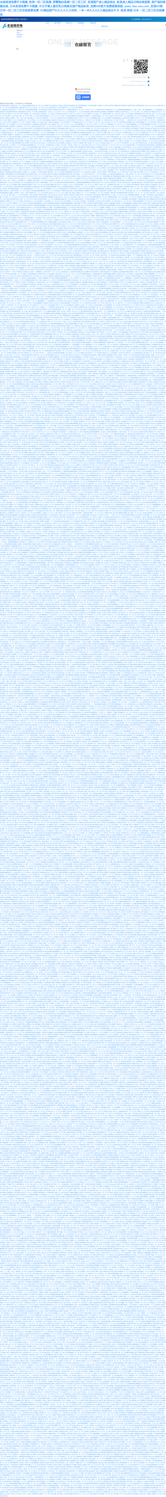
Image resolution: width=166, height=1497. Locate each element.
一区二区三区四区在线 (90, 270)
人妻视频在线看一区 (104, 149)
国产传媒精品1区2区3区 (65, 542)
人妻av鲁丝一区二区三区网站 (130, 654)
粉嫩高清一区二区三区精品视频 (42, 351)
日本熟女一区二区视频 (71, 421)
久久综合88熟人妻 (18, 972)
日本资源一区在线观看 (18, 417)
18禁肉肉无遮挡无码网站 (138, 151)
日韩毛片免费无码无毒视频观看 (97, 644)
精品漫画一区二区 (12, 731)
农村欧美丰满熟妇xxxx (137, 725)
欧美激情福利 (113, 509)
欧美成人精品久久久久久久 (51, 193)
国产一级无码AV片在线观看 (119, 157)
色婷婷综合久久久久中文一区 (123, 371)
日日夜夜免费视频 (15, 143)
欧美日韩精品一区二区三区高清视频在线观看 (143, 288)
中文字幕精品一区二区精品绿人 (42, 523)
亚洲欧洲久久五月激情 (153, 265)
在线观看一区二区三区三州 (53, 201)
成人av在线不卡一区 (32, 434)
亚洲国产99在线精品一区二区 (59, 299)
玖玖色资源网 (82, 596)
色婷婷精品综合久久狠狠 (150, 1072)
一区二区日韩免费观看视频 (60, 588)
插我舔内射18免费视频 (79, 373)
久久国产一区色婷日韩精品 (133, 800)
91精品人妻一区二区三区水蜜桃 (154, 257)
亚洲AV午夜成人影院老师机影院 (124, 960)
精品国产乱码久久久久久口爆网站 (70, 465)
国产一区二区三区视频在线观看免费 (150, 694)
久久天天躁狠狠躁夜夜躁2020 (144, 999)
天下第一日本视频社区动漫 (47, 297)
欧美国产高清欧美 (75, 282)
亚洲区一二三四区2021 (41, 808)
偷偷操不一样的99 (60, 829)
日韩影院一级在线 (155, 831)
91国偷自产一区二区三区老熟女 (100, 193)
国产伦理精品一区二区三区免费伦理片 (132, 804)
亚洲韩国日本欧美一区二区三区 (83, 933)
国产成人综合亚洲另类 (26, 419)
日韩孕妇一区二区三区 (67, 687)
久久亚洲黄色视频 (64, 386)
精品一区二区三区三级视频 (152, 228)
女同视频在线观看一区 (111, 1097)
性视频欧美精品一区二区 (131, 186)
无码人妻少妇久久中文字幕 (71, 908)
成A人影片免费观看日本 (127, 775)
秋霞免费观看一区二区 (53, 132)
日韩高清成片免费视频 (30, 243)
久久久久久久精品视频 (48, 305)
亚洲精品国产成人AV (110, 265)
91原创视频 (4, 228)
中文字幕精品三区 (5, 804)
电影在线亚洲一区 (35, 698)
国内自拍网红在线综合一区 (115, 243)
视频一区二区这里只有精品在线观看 (103, 380)
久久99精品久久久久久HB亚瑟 (142, 405)
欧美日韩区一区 (149, 756)
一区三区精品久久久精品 (11, 652)
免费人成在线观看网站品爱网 (115, 469)
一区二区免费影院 (120, 461)
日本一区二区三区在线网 (47, 756)
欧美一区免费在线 (54, 220)
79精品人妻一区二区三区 (90, 261)
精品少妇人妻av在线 (70, 552)
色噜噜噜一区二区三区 (152, 482)
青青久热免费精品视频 (101, 957)
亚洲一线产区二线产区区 (51, 226)
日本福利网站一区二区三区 (71, 201)
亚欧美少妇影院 (37, 126)
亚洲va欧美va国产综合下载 (143, 527)
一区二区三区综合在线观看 (51, 486)
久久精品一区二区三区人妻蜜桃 (43, 276)
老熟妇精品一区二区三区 (126, 754)
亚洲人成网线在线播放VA (142, 1088)
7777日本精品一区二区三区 (150, 635)
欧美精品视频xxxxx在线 (62, 338)
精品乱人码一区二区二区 (25, 405)
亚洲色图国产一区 (72, 405)
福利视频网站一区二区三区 (49, 373)
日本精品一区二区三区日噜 (155, 637)
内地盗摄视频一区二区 (130, 748)
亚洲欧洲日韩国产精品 (19, 903)
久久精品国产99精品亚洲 (140, 278)
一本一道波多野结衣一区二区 (27, 338)
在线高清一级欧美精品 (28, 602)
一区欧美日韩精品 (55, 696)
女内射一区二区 (115, 126)
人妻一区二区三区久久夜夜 (113, 617)
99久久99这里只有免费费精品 (70, 220)
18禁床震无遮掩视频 (74, 436)
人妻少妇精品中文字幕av (27, 496)
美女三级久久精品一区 (144, 247)
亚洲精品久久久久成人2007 (35, 342)
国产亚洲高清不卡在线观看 (8, 220)
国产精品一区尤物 (50, 856)
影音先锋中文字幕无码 (31, 442)
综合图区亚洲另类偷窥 (89, 355)
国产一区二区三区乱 (30, 887)
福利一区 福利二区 (98, 425)
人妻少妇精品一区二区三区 (115, 743)
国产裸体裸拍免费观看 (106, 457)
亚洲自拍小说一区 (118, 633)
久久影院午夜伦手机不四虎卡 (60, 1088)
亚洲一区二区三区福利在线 (56, 427)
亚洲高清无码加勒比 (102, 631)
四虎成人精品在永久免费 (28, 982)
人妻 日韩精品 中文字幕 (131, 307)
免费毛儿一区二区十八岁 (10, 500)
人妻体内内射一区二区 (41, 484)
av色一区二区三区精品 (137, 482)
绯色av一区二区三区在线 (84, 845)
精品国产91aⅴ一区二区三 (20, 727)
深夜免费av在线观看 (148, 215)
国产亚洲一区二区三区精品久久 (30, 305)
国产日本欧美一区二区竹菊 (87, 903)
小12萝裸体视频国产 (21, 563)
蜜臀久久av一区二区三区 (93, 259)
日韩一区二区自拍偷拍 (53, 191)
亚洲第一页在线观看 (59, 627)
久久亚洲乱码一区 (155, 292)
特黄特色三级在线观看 (58, 128)
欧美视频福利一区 (45, 615)
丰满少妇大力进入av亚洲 (140, 712)
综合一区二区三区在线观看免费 (25, 455)
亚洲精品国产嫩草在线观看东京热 (80, 238)
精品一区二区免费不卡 (26, 808)
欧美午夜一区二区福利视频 (101, 176)
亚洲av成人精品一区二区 (48, 417)
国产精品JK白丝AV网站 (116, 232)
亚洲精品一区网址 (85, 477)
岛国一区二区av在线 (49, 1018)
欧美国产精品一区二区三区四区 (110, 851)
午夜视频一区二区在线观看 (134, 249)
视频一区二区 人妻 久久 (132, 691)
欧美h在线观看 (84, 369)
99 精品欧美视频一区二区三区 (40, 369)
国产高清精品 (7, 571)
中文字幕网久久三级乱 (82, 394)
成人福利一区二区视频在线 (140, 317)
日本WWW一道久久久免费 (146, 511)
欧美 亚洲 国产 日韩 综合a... (76, 120)
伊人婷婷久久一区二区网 (148, 236)
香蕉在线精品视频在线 (59, 286)
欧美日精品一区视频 (101, 141)
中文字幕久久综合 (91, 278)
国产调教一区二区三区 (40, 976)
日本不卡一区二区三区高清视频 (112, 407)
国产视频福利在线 (152, 199)
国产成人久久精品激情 (22, 536)
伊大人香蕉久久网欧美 (46, 292)
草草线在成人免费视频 (124, 205)
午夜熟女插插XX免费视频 (105, 355)
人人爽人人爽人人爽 (138, 109)
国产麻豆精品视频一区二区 (13, 274)
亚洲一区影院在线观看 (87, 758)
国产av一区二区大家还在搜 (39, 224)
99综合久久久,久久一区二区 (32, 215)
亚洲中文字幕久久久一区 (110, 615)
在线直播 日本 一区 (24, 120)
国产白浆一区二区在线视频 (134, 1005)
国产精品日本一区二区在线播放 (110, 367)
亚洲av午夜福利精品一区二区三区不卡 (17, 712)
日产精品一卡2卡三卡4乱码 (25, 810)
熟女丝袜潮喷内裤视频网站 (133, 220)
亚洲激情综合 (100, 392)
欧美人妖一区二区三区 (120, 658)
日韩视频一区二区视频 (105, 249)
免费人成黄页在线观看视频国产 (134, 1057)
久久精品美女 (161, 430)
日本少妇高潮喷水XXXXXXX (52, 288)
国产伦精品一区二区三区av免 (129, 432)
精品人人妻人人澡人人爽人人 (128, 681)
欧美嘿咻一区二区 (91, 338)
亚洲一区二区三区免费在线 (53, 344)
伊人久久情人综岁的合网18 (45, 467)
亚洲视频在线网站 (50, 962)
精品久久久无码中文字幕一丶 (118, 120)
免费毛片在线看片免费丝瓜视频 (127, 382)
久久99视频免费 (102, 415)
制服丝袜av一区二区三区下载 (135, 519)
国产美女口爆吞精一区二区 (84, 236)
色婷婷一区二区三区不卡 (104, 976)
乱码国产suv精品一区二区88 (84, 770)
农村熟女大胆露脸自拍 (153, 130)
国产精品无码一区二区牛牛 (150, 459)
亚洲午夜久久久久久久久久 (60, 238)
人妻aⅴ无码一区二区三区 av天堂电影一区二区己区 (26, 868)
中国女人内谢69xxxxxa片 (84, 176)
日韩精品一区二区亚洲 (147, 654)
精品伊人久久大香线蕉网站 (84, 346)
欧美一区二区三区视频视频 (144, 571)
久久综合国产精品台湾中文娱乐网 (142, 286)
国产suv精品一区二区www (31, 820)
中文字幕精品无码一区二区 (122, 812)
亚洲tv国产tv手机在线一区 (150, 565)
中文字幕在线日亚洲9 (45, 109)
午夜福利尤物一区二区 (147, 791)
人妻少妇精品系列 (75, 895)
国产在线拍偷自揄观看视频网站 (90, 432)
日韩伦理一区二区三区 (109, 145)
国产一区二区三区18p (49, 126)
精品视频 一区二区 (36, 486)
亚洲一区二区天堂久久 (72, 758)
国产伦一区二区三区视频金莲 (69, 284)
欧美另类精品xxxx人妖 (132, 1074)
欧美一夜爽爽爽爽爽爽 (11, 542)
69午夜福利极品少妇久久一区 (135, 1034)
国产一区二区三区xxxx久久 (39, 265)
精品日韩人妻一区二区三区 (11, 319)
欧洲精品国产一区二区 (10, 170)
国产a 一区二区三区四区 (88, 137)
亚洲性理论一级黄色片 (69, 631)
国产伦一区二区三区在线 (74, 548)
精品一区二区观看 (142, 112)
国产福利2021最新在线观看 (143, 270)
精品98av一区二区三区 (45, 1066)
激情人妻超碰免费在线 (149, 837)
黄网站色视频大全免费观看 (94, 147)
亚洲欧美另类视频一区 (88, 220)
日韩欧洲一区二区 (8, 685)
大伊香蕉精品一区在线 (113, 159)
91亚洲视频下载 (113, 644)
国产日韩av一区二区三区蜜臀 (33, 596)
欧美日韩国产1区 (114, 224)
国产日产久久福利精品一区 (146, 540)
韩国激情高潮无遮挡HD (156, 874)
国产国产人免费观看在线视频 (18, 367)
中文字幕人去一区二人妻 (103, 739)
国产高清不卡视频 (63, 417)
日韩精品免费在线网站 (129, 1018)
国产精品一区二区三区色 (59, 218)
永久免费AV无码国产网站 (80, 577)
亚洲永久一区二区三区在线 (68, 1047)
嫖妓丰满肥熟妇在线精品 (59, 313)
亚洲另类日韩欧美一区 (50, 228)
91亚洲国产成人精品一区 (134, 533)
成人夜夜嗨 (131, 166)
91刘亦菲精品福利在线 (64, 795)
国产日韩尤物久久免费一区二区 (57, 1059)
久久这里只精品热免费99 (41, 116)
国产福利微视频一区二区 (86, 134)
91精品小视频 (125, 126)
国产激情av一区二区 (96, 444)
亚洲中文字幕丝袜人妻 (54, 650)
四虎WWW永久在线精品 (127, 155)
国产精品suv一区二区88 (34, 658)
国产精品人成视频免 (98, 267)
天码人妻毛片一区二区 (46, 328)
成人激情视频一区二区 (90, 344)
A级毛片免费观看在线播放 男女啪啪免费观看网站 (58, 203)
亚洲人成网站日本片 (158, 806)
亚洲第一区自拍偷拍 (117, 488)
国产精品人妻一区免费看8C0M (113, 450)
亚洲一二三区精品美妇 (131, 702)
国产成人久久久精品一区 (62, 184)
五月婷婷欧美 (28, 484)
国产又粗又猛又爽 (51, 342)
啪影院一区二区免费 (82, 878)
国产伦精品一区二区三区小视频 (146, 440)
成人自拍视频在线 (31, 558)
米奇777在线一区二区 (130, 997)
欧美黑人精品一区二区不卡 (80, 444)
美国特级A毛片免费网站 (12, 845)
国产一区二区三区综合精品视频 (44, 184)
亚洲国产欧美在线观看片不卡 (62, 209)
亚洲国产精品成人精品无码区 (141, 203)
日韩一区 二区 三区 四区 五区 (74, 677)
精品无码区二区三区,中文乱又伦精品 (91, 533)
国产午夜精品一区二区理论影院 (30, 114)
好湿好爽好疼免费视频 (46, 197)
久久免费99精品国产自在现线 (81, 662)
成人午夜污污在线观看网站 (107, 671)
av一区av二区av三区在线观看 (106, 554)
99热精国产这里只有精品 (24, 240)
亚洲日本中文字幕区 (126, 280)
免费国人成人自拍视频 (104, 816)
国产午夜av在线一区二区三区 (28, 432)
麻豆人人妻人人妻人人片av (65, 398)
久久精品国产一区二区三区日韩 (28, 292)
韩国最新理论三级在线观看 (71, 315)
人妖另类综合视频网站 (80, 706)
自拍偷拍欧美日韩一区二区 (153, 783)
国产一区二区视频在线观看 (47, 311)
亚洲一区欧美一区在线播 (76, 617)
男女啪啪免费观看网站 (38, 191)
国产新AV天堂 (22, 548)
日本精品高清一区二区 (49, 529)
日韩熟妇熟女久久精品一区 (54, 145)
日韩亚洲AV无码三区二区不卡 (65, 114)
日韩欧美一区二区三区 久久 (68, 581)
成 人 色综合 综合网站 (128, 600)
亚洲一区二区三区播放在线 (102, 346)
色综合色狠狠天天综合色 (87, 563)
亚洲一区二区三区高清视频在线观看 (44, 232)
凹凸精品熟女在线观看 (39, 267)
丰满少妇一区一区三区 (142, 993)
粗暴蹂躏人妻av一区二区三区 (9, 496)
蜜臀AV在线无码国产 (92, 272)
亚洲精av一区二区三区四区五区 (153, 178)
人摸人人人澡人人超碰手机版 (71, 321)
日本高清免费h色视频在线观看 (141, 357)
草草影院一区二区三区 (94, 615)
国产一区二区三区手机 (157, 494)
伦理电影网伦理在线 (130, 301)
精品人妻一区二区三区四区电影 (111, 215)
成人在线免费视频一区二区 (35, 966)
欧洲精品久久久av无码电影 (61, 122)
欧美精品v (12, 126)
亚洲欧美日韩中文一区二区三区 (76, 286)
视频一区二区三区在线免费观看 (81, 243)
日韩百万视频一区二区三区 (34, 777)
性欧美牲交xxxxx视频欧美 (66, 118)
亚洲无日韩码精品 (27, 355)
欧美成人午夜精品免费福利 (58, 436)
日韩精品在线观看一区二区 (15, 1066)
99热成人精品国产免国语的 (143, 400)
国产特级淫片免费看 (145, 263)
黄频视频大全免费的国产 (147, 373)
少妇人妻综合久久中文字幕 (9, 548)
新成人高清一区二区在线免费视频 (146, 388)
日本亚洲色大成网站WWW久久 (102, 195)
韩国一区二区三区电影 (110, 369)
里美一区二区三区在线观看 (144, 403)
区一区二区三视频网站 (7, 714)
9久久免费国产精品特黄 (38, 294)
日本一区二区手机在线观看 (154, 467)
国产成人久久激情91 (100, 702)
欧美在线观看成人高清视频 (153, 519)
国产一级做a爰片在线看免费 (125, 170)
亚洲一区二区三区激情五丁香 (68, 384)
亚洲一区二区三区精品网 (38, 236)
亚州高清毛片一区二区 (143, 361)
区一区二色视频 (99, 207)
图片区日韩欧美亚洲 (121, 436)
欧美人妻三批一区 (83, 685)
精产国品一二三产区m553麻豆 (18, 195)
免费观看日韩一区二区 (53, 455)
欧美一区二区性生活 (155, 673)
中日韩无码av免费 (82, 224)
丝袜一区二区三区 (118, 195)
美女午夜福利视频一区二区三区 (41, 430)
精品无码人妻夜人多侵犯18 (16, 411)
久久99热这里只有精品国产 (46, 243)
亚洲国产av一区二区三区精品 (14, 201)
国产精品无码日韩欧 (146, 623)
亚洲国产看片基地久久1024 (51, 166)
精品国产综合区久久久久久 (128, 768)
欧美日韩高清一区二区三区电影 (10, 282)
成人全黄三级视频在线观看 (91, 506)
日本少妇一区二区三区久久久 (64, 180)
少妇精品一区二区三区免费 (132, 141)
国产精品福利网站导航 (147, 976)
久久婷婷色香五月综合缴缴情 (40, 748)
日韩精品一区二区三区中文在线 (94, 128)
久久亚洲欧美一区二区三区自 (140, 494)
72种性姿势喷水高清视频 (81, 191)
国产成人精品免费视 (24, 527)
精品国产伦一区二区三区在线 (150, 407)
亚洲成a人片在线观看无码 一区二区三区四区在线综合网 (85, 527)
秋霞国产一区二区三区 (65, 648)
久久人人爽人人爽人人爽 (153, 789)
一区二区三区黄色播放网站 (121, 598)
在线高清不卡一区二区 (38, 132)
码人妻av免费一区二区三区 (82, 442)
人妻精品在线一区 (73, 432)
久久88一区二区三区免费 (83, 114)
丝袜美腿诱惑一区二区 (150, 261)
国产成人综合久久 (20, 178)
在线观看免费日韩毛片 (67, 966)
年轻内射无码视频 (153, 205)
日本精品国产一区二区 (135, 209)
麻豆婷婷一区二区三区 (68, 812)
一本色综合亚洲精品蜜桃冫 (20, 286)
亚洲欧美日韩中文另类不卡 (134, 311)
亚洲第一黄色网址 (49, 531)
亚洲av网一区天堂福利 (127, 444)
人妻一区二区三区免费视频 (115, 1086)
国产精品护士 (18, 182)
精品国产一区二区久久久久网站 (88, 184)
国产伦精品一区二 (149, 1009)
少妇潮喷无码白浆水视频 (77, 126)
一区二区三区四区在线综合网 (150, 1068)
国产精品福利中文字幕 (88, 321)
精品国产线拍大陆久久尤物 (131, 1068)
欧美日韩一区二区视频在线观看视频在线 (101, 525)
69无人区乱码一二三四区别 (31, 255)
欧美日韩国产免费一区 (18, 332)
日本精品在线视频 (76, 469)
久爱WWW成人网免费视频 (26, 758)
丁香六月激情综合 (24, 639)
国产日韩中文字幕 (22, 604)
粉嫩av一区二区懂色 (29, 172)
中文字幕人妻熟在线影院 (75, 199)
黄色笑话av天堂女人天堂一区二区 (115, 153)
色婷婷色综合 (22, 646)
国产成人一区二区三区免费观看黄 (20, 492)
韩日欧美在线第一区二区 (70, 294)
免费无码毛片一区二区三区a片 (114, 267)
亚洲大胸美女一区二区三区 (123, 629)
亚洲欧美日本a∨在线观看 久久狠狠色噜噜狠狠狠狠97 (81, 993)
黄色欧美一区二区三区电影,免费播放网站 (60, 172)
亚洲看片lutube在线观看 (151, 870)
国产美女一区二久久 (48, 340)
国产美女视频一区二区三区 (102, 966)
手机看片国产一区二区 (157, 280)
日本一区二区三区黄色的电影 (126, 145)
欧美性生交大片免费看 (152, 556)
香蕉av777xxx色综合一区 (46, 475)
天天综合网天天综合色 (155, 122)
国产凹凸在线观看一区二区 (42, 760)
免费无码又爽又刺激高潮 (105, 906)
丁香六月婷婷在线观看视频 (119, 1014)
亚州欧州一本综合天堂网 (133, 213)
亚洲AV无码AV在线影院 (144, 218)
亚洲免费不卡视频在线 (114, 112)
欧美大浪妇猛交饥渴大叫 (81, 748)
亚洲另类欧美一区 (49, 727)
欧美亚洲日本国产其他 (82, 257)
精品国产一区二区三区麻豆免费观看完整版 (132, 342)
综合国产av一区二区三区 (24, 413)
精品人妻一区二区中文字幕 (24, 116)
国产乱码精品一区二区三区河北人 (21, 230)
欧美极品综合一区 (135, 760)
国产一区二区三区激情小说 (147, 531)
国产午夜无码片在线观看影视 (70, 132)
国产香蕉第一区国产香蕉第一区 (109, 172)
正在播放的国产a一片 (108, 941)
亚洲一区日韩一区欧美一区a (139, 238)
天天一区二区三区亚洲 (80, 766)
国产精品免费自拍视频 (84, 380)
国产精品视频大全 (138, 581)
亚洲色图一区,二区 (132, 1099)
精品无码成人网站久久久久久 (114, 446)
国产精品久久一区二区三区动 (102, 496)
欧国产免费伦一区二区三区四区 (21, 191)
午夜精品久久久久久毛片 (67, 390)
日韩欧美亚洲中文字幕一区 (117, 282)
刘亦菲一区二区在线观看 (158, 336)
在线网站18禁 (78, 866)
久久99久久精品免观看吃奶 (81, 1051)
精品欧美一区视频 (37, 606)
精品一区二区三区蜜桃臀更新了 (124, 400)
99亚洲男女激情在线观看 (64, 540)
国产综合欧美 (97, 467)
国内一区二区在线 (74, 673)
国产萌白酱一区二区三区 (92, 143)
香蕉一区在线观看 (127, 777)
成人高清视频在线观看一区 (133, 195)
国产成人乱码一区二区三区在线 (156, 114)
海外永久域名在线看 (18, 176)
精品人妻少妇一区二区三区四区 (108, 974)
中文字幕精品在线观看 (116, 563)
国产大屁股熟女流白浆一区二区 (103, 870)
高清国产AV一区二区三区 (43, 858)
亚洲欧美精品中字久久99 (70, 737)
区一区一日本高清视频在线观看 (33, 159)
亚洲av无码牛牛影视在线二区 (105, 109)
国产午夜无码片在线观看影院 (14, 916)
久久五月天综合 (83, 463)
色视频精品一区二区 (81, 947)
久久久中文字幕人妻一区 (122, 259)
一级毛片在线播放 (115, 540)
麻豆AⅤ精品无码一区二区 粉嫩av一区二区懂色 (92, 317)
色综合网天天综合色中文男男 (81, 297)
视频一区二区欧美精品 (124, 673)
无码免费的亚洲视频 (92, 130)
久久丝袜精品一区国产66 (117, 353)
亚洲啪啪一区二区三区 (151, 920)
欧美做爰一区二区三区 (138, 972)
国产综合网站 (7, 457)
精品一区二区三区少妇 (26, 766)
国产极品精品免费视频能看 (15, 739)
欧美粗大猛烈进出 (138, 182)
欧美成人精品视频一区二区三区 (138, 964)
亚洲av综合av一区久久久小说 (63, 197)
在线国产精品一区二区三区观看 (129, 596)
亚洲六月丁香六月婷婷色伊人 (95, 452)
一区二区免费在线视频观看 (21, 132)
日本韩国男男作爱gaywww (37, 947)
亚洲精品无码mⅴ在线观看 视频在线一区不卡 (142, 134)
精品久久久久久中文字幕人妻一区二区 (119, 384)
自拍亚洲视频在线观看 (21, 1018)
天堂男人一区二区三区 (122, 230)
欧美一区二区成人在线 (143, 1063)
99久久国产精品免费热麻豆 (76, 313)
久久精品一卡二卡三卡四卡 (23, 303)
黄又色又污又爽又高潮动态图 (129, 253)
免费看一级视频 (95, 215)
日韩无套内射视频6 (9, 862)
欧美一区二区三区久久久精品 (156, 234)
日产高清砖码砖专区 (92, 161)
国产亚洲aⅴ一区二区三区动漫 (121, 130)
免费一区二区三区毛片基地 (85, 336)
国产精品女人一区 (156, 284)
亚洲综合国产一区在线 (123, 276)
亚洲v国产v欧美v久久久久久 (67, 845)
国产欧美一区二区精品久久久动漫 (59, 804)
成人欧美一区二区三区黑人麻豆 (94, 700)
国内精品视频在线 (5, 164)
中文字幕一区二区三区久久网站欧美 (85, 180)
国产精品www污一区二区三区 (70, 213)
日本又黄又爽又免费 (6, 1018)
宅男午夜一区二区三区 (54, 234)
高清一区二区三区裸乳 (12, 400)
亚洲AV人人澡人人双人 (57, 978)
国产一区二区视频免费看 (103, 781)
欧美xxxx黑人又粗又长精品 (77, 371)
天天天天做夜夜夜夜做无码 (129, 224)
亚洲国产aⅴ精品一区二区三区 (58, 494)
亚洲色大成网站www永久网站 (115, 334)
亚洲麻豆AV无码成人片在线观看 (51, 400)
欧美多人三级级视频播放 (35, 317)
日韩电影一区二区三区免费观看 (67, 332)
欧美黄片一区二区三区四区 (13, 363)
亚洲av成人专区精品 (36, 284)
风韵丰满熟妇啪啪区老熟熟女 (29, 583)
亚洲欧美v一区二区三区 (49, 118)
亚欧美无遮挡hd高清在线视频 (52, 991)
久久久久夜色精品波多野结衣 (85, 311)
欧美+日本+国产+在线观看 (69, 901)
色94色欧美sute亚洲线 (59, 249)
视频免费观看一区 (18, 596)
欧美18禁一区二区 (68, 259)
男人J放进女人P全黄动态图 (18, 409)
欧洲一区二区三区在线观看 (30, 398)
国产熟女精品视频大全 (41, 207)
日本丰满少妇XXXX (96, 369)
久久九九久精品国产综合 (121, 760)
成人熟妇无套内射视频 (67, 257)
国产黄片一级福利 (44, 452)
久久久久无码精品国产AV (61, 188)
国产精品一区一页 (74, 230)
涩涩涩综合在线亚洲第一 (102, 236)
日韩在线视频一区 (35, 386)
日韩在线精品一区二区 (16, 989)
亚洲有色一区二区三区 (61, 768)
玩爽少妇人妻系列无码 (47, 434)
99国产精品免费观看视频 (68, 841)
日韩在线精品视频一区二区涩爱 (51, 752)
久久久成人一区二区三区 (149, 924)
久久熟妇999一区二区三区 (122, 357)
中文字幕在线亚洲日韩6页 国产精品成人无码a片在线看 (145, 496)
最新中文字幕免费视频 (31, 365)
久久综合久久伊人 (66, 995)
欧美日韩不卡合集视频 (31, 124)
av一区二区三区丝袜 (134, 658)
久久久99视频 (154, 155)
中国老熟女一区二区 (142, 1061)
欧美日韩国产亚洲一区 (100, 1043)
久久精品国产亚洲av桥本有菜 (96, 330)
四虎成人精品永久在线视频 (148, 184)
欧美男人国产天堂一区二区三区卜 (63, 556)
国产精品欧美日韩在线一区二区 (53, 754)
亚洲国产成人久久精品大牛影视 (59, 265)
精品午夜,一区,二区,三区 (67, 1055)
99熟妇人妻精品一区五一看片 (14, 118)
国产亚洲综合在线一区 (143, 143)
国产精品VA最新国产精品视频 (106, 872)
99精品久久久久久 (12, 168)
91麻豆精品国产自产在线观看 (109, 272)
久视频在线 (99, 868)
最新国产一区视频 (92, 733)
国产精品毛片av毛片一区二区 (21, 1074)
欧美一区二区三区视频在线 (68, 317)
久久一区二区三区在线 (48, 538)
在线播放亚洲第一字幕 (94, 371)
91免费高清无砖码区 (14, 1061)
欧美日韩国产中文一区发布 (116, 550)
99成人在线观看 (147, 211)
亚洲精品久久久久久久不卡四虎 (77, 897)
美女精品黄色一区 (72, 1099)
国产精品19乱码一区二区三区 (127, 615)
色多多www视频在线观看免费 (94, 590)
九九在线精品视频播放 (148, 157)
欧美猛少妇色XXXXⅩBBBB (123, 338)
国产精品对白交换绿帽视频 (127, 471)
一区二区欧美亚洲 (158, 218)
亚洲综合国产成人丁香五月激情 (139, 332)
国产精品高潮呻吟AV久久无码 (35, 251)
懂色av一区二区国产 (79, 943)
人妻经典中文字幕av (134, 588)
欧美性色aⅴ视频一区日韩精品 (84, 398)
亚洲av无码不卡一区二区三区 (51, 213)
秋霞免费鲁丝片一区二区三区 (36, 145)
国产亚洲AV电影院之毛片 (118, 843)
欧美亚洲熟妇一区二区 (96, 417)
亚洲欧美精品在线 (67, 191)
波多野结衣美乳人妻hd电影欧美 (154, 182)
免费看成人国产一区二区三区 (32, 654)
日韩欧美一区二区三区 (151, 340)
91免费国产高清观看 (88, 263)
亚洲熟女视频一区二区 (12, 371)
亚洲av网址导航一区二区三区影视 (110, 349)
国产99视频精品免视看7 (115, 386)
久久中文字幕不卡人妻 (8, 116)
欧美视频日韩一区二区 (153, 727)
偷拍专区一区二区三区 (59, 615)
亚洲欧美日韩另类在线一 (120, 288)
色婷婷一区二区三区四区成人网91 (125, 247)
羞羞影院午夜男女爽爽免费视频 (68, 423)
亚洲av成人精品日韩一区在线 (93, 450)
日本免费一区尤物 (73, 249)
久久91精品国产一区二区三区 (52, 245)
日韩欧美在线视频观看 (91, 1034)
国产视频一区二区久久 (150, 772)
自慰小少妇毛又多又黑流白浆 (41, 378)
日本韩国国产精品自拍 (144, 820)
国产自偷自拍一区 (152, 606)
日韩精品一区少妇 (108, 1032)
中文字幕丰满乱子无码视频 (54, 552)
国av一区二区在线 (21, 822)
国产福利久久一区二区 (133, 910)
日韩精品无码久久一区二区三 (43, 469)
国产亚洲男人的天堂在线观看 (42, 130)
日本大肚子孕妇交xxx (71, 656)
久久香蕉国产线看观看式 (20, 349)
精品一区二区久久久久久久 (95, 1045)
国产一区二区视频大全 (127, 527)
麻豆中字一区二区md (124, 303)
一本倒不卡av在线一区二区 (26, 170)
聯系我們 (20, 34)
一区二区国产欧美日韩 (108, 473)
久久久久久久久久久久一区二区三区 (119, 737)
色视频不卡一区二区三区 (82, 351)
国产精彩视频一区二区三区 (113, 477)
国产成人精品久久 (148, 232)
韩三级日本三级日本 (56, 195)
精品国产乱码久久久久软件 (130, 1047)
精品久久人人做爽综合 (89, 667)
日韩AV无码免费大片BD (17, 579)
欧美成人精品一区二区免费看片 (150, 862)
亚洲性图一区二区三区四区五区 (117, 438)
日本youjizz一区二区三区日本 (114, 427)
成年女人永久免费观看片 (110, 681)
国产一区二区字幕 (18, 521)
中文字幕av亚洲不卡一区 (140, 419)
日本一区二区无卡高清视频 (13, 255)
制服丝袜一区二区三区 (137, 1016)
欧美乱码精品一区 (34, 714)
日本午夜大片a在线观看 (58, 477)
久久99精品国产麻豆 (74, 170)
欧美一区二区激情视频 (124, 317)
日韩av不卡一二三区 (134, 610)
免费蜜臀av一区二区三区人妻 (118, 602)
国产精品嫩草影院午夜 (149, 760)
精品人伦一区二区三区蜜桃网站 (42, 141)
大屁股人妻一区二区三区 (13, 610)
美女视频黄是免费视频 (85, 486)
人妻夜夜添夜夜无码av (59, 240)
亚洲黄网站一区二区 (68, 234)
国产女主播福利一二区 (155, 706)
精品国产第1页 (48, 303)
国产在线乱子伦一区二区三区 (80, 804)
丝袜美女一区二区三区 (25, 600)
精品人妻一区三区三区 (12, 621)
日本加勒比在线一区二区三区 (100, 351)
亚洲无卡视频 (131, 1063)
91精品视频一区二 (105, 130)
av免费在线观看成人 (112, 280)
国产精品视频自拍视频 (118, 176)
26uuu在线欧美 (80, 259)
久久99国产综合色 (88, 357)
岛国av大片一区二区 (82, 193)
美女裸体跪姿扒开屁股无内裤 (70, 157)
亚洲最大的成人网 (45, 444)
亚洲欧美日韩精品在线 (78, 272)
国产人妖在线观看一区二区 (54, 906)
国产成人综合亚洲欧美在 (20, 517)
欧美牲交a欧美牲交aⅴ (81, 363)
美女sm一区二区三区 (30, 1097)
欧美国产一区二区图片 (11, 588)
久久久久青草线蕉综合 (34, 178)
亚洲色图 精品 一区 (11, 359)
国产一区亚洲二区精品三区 (95, 365)
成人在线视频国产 (8, 523)
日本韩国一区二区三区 (66, 442)
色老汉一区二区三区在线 (60, 523)
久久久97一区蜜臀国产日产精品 (24, 149)
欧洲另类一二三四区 (151, 770)
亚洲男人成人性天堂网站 (152, 758)
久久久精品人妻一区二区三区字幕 (105, 263)
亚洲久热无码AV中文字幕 (103, 134)
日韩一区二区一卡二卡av (122, 972)
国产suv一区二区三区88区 (141, 280)
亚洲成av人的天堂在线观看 (130, 536)
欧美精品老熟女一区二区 (45, 199)
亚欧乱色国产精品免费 (121, 228)
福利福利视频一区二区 (142, 444)
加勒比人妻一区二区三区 (16, 887)
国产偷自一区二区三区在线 (13, 159)
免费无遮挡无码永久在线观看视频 (13, 623)
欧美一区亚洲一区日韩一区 (72, 145)
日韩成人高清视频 (52, 174)
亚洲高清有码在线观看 (158, 203)
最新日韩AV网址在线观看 (98, 112)
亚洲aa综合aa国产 (12, 824)
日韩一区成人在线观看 (25, 351)
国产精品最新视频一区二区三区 (50, 157)
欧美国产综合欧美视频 (123, 1066)
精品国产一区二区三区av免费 (21, 750)
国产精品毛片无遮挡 (120, 448)
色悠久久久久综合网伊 (40, 849)
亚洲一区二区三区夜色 (97, 257)
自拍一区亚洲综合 (148, 195)
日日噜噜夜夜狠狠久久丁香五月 (124, 504)
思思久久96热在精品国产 (83, 211)
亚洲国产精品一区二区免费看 (96, 768)
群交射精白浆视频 (51, 542)
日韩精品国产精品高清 (51, 604)
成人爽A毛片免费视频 (152, 1093)
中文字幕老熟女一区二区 (139, 409)
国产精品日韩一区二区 (143, 600)
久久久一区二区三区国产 (88, 315)
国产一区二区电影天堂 (46, 768)
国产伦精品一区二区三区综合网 (113, 313)
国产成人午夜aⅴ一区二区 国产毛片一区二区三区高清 (136, 500)
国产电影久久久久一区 (83, 159)
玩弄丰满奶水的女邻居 (97, 446)
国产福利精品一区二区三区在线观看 (95, 837)
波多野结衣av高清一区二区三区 (95, 303)
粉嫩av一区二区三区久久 (58, 452)
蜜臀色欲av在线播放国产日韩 (88, 249)
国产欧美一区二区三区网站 (131, 236)
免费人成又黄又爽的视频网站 (28, 438)
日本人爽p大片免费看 (41, 382)
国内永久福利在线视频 (29, 278)
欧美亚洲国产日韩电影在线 (137, 199)
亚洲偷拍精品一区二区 (51, 384)
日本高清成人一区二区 (41, 220)
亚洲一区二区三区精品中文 (138, 164)
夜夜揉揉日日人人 (43, 585)
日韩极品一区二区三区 (80, 301)
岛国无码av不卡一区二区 (93, 292)
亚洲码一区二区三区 (86, 157)
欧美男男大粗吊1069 (90, 822)
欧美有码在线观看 (31, 683)
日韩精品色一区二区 (68, 525)
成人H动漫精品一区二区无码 (76, 974)
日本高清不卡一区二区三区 (66, 159)
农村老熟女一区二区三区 (139, 205)
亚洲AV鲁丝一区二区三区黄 (155, 642)
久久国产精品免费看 (61, 617)
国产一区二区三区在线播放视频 (28, 147)
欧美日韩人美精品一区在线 (88, 554)
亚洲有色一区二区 (121, 1093)
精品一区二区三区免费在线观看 (25, 280)
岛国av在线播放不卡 (61, 644)
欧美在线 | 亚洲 (24, 901)
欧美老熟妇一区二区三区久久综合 (30, 621)
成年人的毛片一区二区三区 (44, 602)
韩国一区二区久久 (95, 122)
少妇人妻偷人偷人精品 (68, 193)
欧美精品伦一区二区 (142, 1101)
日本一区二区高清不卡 (131, 484)
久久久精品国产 (8, 128)
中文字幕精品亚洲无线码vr (120, 531)
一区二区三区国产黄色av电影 (41, 669)
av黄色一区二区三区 (25, 899)
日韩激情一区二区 (129, 608)
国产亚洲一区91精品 (143, 1082)
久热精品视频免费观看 (27, 556)
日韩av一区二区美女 (18, 434)
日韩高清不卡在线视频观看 (43, 1099)
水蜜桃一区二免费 (114, 947)
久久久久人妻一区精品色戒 (45, 847)
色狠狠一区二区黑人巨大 (155, 878)
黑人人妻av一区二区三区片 (65, 658)
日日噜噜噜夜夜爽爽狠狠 (123, 109)
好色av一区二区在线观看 (122, 245)
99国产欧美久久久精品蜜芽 (46, 274)
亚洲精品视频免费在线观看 (17, 317)
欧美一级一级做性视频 (40, 230)
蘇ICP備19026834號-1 (83, 89)
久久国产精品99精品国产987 (13, 440)
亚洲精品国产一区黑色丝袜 (133, 1003)
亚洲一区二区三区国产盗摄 (108, 382)
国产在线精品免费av (42, 299)
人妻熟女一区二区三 (48, 513)
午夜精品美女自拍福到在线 (43, 440)
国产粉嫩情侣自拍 (150, 529)
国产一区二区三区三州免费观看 (33, 288)
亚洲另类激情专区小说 (48, 1024)
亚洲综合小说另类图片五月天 (106, 667)
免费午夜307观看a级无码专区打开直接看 (79, 627)
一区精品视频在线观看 (100, 704)
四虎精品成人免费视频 (71, 563)
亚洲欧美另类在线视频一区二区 (50, 134)
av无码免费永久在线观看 (110, 361)
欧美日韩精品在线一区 (67, 912)
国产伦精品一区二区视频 (140, 906)
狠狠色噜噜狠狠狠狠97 (79, 610)
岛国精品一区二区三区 (52, 257)
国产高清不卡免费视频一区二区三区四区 (77, 407)
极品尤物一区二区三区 (16, 484)
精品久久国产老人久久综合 (16, 475)
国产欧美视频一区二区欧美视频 (41, 793)
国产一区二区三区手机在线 (46, 346)
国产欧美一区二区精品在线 (82, 172)
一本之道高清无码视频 (125, 789)
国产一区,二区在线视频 (38, 970)
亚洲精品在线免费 (86, 132)
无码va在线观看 (78, 874)
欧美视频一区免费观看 (123, 315)
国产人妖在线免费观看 (69, 116)
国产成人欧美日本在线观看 (122, 870)
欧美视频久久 (65, 272)
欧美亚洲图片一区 (134, 862)
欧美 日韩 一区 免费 (9, 145)
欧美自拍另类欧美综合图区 (95, 596)
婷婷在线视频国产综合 (53, 186)
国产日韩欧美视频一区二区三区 (53, 151)
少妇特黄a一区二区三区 (136, 228)
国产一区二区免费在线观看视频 (34, 222)
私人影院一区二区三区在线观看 (51, 215)
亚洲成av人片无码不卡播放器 (75, 143)
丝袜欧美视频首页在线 (143, 369)
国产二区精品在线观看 (18, 648)
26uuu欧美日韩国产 (15, 137)
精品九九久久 (18, 461)
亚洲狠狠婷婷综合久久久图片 (31, 157)
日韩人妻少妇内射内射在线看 (9, 486)
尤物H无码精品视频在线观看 (23, 837)
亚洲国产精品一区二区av (118, 351)
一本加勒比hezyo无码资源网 (9, 432)
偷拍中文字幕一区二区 (57, 590)
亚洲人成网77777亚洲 (151, 390)
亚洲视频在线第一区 (111, 627)
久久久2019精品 (109, 1095)
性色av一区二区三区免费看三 (102, 856)
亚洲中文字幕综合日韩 (111, 465)
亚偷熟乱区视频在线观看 (83, 342)
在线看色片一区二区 (93, 987)
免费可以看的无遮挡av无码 (80, 209)
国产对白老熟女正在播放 (68, 176)
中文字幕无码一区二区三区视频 (61, 444)
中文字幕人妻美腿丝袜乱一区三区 (42, 112)
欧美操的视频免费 (112, 621)
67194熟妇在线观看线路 (34, 203)
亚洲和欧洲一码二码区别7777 (133, 506)
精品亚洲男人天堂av (36, 735)
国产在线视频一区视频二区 (23, 141)
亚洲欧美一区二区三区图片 (36, 542)
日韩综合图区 (90, 126)
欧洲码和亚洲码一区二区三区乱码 (112, 529)
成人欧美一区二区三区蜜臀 (109, 999)
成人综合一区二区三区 (29, 467)
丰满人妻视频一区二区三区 (69, 134)
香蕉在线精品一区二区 (94, 943)
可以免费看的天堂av (29, 182)
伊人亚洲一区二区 (99, 627)
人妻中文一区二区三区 (100, 124)
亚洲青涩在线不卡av (97, 182)
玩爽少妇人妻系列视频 (126, 452)
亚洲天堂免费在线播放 (60, 527)
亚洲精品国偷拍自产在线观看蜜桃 (140, 290)
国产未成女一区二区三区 (120, 496)
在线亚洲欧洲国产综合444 (136, 448)
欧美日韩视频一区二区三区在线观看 (127, 723)
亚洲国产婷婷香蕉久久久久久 (108, 388)
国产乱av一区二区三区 (7, 259)
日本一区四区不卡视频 (29, 122)
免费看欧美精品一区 (97, 118)
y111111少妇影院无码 (30, 677)
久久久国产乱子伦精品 (103, 321)
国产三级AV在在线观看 (158, 259)
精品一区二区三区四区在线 (61, 440)
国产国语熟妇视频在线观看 (19, 933)
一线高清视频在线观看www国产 (113, 394)
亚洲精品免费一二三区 (132, 488)
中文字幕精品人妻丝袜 (12, 378)
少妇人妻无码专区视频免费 (46, 338)
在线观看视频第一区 (22, 236)
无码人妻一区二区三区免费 (8, 184)
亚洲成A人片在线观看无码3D (149, 1074)
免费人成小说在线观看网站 (31, 373)
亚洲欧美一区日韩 (19, 361)
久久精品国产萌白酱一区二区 (154, 282)
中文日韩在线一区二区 (118, 398)
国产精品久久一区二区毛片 (114, 687)
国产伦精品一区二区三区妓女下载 (152, 159)
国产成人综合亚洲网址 (114, 536)
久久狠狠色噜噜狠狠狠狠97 (154, 245)
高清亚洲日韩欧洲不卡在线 (9, 147)
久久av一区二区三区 (70, 833)
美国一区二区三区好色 (36, 727)
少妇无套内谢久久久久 (105, 139)
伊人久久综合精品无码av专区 (46, 540)
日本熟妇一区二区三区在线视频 (70, 226)
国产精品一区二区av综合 (97, 687)
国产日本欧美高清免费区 (127, 1001)
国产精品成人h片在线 (48, 409)
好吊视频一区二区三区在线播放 (144, 933)
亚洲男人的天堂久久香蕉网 (57, 382)
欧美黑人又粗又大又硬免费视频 (66, 232)
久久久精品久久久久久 (110, 359)
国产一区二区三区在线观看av (155, 342)
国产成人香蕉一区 (109, 577)
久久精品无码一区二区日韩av (21, 872)
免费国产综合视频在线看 (43, 588)
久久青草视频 (132, 438)
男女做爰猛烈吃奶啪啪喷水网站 (34, 421)
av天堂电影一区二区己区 (103, 937)
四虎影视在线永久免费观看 (98, 556)
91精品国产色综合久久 (60, 109)
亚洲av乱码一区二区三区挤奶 (77, 644)
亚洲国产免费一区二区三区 (124, 1088)
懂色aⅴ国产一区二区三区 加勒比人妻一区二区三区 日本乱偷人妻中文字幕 (133, 430)
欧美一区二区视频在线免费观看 (45, 893)
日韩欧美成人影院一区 (155, 409)
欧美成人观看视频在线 (41, 1084)
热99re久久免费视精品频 (121, 344)
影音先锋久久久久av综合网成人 (34, 201)
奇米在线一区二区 (64, 459)
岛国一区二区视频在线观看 (114, 186)
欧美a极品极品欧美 (17, 762)
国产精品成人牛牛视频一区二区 (29, 980)
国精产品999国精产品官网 (60, 415)
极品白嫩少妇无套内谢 (132, 321)
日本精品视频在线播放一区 (11, 960)
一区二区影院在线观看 (152, 1034)
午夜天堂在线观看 (47, 394)
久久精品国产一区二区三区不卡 (46, 290)
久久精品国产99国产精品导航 (149, 1078)
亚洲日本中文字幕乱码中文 (141, 839)
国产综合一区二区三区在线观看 (86, 872)
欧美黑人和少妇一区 (97, 477)
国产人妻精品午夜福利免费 (85, 536)
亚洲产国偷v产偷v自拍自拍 (106, 396)
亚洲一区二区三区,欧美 (61, 355)
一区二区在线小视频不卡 (98, 209)
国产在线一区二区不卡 (148, 120)
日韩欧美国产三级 (45, 124)
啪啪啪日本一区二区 (157, 188)
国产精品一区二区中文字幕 (130, 373)
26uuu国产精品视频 (22, 321)
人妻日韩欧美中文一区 (7, 644)
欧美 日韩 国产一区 (152, 193)
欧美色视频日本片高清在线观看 (15, 174)
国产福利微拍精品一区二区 (98, 197)
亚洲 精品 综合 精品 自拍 (73, 205)
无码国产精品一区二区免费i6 (16, 531)
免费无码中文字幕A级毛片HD (95, 573)
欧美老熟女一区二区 (130, 450)
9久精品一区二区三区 (134, 139)
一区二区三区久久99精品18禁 (104, 357)
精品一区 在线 (15, 964)
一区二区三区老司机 (143, 1018)
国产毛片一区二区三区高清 (64, 178)
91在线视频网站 (38, 303)
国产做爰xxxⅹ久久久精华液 (60, 378)
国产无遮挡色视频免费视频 (141, 149)
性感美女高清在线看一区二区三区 (72, 594)
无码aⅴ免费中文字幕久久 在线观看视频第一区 (22, 218)
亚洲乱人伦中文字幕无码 (51, 517)
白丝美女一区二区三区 (10, 733)
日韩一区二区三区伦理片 (36, 878)
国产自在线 (158, 679)
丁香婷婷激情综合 (9, 459)
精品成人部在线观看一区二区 (129, 180)
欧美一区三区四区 (28, 440)
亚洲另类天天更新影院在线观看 (98, 463)
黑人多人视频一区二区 (8, 205)
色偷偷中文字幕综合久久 (59, 120)
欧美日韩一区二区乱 (134, 120)
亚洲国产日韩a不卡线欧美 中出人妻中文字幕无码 (41, 914)
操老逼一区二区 (111, 831)
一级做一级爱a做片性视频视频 (96, 373)
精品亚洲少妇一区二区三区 (50, 621)
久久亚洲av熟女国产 (58, 1005)
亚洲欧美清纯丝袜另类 (77, 450)
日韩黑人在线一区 (122, 274)
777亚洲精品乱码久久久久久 (80, 122)
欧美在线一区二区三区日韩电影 (56, 660)
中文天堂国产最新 (99, 421)
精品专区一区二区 (144, 1036)
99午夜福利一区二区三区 (135, 639)
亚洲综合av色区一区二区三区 (119, 294)
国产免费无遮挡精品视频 (115, 708)
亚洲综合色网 (85, 810)
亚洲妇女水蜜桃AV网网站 (68, 561)
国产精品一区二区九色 (50, 745)
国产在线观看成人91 (67, 509)
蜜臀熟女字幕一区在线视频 (8, 876)
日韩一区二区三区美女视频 (120, 482)
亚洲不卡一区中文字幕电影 (98, 174)
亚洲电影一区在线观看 (87, 201)
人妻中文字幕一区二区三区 (53, 1076)
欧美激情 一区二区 (126, 895)
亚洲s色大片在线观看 (92, 367)
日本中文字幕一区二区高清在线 (37, 324)
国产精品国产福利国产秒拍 (134, 261)
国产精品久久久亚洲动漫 (102, 157)
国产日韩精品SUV (152, 151)
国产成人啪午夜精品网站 (51, 376)
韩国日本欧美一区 (134, 583)
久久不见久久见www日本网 (108, 161)
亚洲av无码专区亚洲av (56, 783)
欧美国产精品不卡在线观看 (126, 359)
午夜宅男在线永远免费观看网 (107, 205)
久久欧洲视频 (66, 650)
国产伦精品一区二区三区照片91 (88, 511)
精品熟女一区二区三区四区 (26, 309)
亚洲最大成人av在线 (102, 563)
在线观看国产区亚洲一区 (117, 213)
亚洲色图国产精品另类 (65, 174)
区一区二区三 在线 (79, 292)
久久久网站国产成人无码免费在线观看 (99, 610)
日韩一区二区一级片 (11, 849)
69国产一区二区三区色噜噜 (124, 226)
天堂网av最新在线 (106, 548)
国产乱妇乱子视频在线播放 (23, 344)
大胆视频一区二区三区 (36, 754)
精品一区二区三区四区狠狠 (38, 650)
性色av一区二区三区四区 (54, 947)
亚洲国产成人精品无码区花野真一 (81, 704)
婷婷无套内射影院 (142, 775)
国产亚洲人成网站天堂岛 (138, 475)
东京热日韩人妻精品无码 (110, 155)
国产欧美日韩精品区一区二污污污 (104, 933)
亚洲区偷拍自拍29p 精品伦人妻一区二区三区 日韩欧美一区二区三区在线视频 (39, 908)
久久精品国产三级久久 (8, 166)
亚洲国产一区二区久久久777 (67, 920)
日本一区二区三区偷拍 (50, 159)
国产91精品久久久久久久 (47, 147)
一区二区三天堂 (97, 238)
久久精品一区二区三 (28, 858)
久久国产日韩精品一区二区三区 (16, 203)
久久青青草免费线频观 (144, 124)
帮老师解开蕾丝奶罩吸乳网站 (20, 608)
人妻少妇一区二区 (62, 791)
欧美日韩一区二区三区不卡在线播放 (119, 779)
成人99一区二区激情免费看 (38, 392)
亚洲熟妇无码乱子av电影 (110, 889)
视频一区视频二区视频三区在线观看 (30, 708)
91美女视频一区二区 (122, 290)
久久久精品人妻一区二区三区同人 (86, 149)
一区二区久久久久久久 (79, 276)
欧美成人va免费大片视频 (43, 710)
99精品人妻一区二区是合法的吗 (36, 827)
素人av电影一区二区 (56, 955)
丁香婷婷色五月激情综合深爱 (51, 550)
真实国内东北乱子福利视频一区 (72, 484)
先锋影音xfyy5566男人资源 (122, 340)
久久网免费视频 (133, 378)
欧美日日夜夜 (103, 151)
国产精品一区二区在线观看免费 (55, 675)
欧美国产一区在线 (62, 126)
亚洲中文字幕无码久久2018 (141, 336)
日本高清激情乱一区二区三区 (133, 943)
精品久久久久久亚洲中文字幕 (33, 490)
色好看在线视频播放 (60, 170)
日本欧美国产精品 (73, 218)
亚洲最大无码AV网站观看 (77, 147)
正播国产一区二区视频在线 (134, 255)
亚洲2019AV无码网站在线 (95, 718)
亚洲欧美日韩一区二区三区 (30, 444)
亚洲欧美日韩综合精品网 (124, 872)
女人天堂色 (74, 184)
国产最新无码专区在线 (47, 818)
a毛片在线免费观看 (118, 691)
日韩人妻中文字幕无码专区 (35, 270)
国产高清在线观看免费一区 (15, 311)
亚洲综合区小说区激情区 (153, 972)
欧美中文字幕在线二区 (146, 421)
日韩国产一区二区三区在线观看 (131, 365)
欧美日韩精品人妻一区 (44, 238)
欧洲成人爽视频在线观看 (91, 349)
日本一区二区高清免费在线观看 (92, 359)
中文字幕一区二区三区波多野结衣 (119, 151)
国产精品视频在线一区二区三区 (115, 519)
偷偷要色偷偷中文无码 (38, 492)
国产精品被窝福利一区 (133, 207)
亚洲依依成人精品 (65, 222)
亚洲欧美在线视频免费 (41, 889)
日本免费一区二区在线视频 (23, 729)
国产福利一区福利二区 (68, 448)
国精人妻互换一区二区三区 (92, 829)
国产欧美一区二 (52, 600)
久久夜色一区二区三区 (76, 392)
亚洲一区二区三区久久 (150, 137)
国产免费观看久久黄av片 (46, 473)
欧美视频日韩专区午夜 (54, 267)
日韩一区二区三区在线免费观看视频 (14, 384)
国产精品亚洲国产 (13, 874)
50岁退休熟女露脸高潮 (83, 639)
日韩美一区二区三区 (116, 565)
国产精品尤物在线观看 (100, 997)
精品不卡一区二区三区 (22, 427)
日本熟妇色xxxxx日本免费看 (56, 143)
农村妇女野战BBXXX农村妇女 (81, 540)
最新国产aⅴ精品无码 (93, 276)
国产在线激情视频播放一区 (31, 1039)
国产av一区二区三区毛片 (90, 436)
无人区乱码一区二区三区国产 (53, 259)
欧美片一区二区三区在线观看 (14, 307)
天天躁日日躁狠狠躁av (153, 827)
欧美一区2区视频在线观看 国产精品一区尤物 (98, 677)
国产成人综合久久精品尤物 (144, 305)
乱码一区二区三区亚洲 (103, 1005)
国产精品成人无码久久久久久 (89, 245)
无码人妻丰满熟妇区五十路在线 (89, 571)
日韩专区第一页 (58, 155)
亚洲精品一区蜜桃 (65, 490)
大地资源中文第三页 (144, 1043)
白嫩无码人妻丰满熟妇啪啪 (127, 627)
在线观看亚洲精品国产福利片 (125, 667)
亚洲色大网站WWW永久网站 (67, 228)
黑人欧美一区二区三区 (98, 159)
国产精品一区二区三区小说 (17, 245)
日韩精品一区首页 (159, 224)
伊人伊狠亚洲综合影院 (112, 425)
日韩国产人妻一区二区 (99, 243)
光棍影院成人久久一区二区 (148, 687)
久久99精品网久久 (52, 779)
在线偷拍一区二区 (20, 134)
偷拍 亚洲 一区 (105, 255)
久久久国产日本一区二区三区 (55, 681)
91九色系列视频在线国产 (101, 862)
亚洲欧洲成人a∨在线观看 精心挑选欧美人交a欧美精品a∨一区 (31, 457)
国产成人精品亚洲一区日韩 (113, 182)
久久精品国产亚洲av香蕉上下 (9, 109)
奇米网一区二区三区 (51, 592)
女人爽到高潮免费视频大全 (116, 174)
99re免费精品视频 (77, 270)
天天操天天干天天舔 (130, 835)
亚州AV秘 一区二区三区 (42, 960)
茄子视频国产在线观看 (134, 153)
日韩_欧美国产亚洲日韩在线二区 (39, 195)
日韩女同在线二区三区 (86, 702)
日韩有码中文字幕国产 (83, 922)
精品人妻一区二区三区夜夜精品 (101, 419)
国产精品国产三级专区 (151, 315)
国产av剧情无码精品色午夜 (148, 536)
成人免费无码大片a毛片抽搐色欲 (108, 455)
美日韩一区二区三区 (69, 224)
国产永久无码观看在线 (116, 922)
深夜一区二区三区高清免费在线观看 (123, 515)
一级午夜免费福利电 (54, 149)
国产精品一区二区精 (103, 137)
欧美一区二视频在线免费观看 (73, 151)
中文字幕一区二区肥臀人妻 (17, 270)
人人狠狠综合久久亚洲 (40, 253)
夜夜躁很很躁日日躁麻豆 (73, 263)
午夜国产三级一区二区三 (124, 405)
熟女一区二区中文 (111, 128)
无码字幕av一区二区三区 (133, 579)
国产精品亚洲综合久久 (29, 540)
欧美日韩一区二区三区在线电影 (15, 565)
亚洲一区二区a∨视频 (63, 270)
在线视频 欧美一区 (32, 573)
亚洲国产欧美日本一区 (157, 276)
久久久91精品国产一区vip (131, 477)
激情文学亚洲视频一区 (42, 309)
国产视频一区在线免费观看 (88, 430)
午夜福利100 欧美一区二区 (20, 897)
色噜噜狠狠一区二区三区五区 (114, 307)
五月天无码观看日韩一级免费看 (140, 259)
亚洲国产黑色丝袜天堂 (148, 251)
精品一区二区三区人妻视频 (40, 696)
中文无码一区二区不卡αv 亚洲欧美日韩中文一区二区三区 (83, 504)
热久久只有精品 (74, 523)
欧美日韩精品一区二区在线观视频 (96, 386)
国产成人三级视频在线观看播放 (131, 159)
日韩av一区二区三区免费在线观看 (116, 588)
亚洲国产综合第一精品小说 (24, 797)
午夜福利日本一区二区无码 (37, 403)
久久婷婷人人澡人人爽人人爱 (64, 1003)
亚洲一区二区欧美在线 (118, 261)
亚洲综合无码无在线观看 (20, 637)
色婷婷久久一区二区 (48, 178)
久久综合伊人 (148, 506)
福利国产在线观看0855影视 (8, 112)
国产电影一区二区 (59, 141)
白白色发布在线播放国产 (80, 779)
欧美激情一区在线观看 (72, 396)
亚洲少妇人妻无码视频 (37, 675)
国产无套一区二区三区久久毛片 (10, 629)
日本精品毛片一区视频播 (76, 494)
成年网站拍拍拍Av (103, 251)
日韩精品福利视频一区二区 (38, 407)
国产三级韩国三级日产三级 (156, 238)
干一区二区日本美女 (75, 739)
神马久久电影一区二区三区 (153, 604)
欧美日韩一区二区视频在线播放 (30, 334)
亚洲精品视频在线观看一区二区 (25, 209)
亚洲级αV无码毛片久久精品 (135, 282)
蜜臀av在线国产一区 (46, 521)
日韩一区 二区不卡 (55, 837)
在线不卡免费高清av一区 (104, 222)
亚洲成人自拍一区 (22, 947)
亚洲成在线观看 (144, 521)
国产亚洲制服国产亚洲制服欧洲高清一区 (82, 378)
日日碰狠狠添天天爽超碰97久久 (66, 409)
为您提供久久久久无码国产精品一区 (57, 403)
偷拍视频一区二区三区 (115, 124)
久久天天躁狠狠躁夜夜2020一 (148, 253)
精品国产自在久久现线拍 (146, 542)
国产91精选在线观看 (24, 876)
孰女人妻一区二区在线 (151, 255)
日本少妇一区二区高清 (10, 351)
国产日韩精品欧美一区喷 (58, 585)
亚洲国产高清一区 (112, 342)
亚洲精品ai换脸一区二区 (90, 683)
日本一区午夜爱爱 (54, 509)
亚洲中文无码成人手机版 (72, 195)
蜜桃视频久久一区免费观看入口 (155, 109)
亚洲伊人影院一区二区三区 (128, 926)
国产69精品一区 (60, 558)
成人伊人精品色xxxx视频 (89, 205)
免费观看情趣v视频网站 (146, 650)
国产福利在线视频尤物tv (11, 199)
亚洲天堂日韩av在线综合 (114, 363)
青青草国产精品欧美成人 (67, 517)
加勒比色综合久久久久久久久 (22, 673)
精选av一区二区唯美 (15, 1034)
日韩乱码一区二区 (18, 161)
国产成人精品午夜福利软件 (98, 191)
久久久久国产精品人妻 (85, 438)
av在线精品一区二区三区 (114, 731)
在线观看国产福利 (160, 145)
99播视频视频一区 (158, 504)
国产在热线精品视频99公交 (8, 232)
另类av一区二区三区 (105, 598)
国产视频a (56, 766)
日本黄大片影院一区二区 (14, 820)
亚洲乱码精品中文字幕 (33, 411)
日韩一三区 (6, 1020)
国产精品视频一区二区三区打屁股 (33, 257)
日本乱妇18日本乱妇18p (146, 1055)
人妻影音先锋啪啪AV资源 (10, 721)
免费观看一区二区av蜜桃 (133, 924)
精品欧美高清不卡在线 (10, 600)
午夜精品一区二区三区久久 (60, 130)
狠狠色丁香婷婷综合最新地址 (55, 492)
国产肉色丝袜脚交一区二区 (63, 662)
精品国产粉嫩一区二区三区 (47, 789)
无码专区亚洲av (26, 629)
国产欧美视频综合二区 (80, 461)
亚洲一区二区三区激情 (59, 729)
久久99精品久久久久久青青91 (66, 290)
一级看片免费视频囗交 (44, 278)
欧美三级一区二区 (78, 303)
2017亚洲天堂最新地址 (130, 521)
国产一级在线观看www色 (77, 500)
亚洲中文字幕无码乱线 (145, 147)
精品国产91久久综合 (73, 382)
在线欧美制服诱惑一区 (55, 357)
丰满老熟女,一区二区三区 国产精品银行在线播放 (132, 161)
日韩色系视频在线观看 (54, 294)
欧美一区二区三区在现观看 (36, 367)
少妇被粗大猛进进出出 (43, 554)
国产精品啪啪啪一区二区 (36, 502)
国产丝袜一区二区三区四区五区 (95, 280)
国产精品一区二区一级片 (48, 989)
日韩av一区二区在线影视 (123, 689)
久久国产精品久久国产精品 (128, 172)
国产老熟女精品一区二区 (35, 245)
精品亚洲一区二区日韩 (54, 525)
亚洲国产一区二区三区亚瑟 (103, 891)
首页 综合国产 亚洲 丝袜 (29, 143)
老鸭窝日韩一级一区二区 (149, 132)
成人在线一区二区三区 (69, 215)
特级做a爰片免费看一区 (84, 116)
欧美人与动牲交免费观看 (85, 488)
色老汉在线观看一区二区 (102, 398)
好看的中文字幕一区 (101, 758)
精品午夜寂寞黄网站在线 (102, 928)
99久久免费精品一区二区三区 (85, 448)
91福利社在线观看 (35, 901)
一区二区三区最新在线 (22, 284)
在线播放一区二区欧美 (116, 141)
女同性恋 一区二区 (139, 265)
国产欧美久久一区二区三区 (123, 201)
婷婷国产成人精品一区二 (119, 610)
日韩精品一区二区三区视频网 (76, 452)
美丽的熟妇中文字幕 (51, 247)
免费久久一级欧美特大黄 (44, 371)
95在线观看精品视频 (35, 991)
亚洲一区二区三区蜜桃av (99, 168)
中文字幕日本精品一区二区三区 (92, 155)
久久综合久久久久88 (131, 1055)
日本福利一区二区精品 (16, 922)
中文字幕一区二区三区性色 (39, 984)
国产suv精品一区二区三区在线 (134, 662)
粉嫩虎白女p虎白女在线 (46, 671)
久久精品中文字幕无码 (7, 130)
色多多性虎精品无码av (124, 1007)
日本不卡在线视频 (23, 575)
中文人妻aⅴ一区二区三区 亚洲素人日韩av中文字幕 (137, 197)
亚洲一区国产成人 (158, 263)
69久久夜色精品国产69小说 (21, 816)
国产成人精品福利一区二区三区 (93, 484)
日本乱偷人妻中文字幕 (116, 552)
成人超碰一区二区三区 (145, 224)
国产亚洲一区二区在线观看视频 (135, 469)
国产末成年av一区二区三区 (101, 864)
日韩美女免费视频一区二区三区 (142, 201)
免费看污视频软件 (8, 134)
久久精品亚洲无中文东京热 (88, 253)
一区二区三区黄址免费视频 (31, 488)
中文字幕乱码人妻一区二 (42, 425)
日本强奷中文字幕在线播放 (131, 847)
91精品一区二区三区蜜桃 (67, 935)
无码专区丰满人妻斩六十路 (37, 471)
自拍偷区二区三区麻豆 (92, 240)
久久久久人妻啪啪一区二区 (66, 211)
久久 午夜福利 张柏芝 (34, 409)
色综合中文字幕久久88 (34, 1086)
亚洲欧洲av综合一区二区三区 (49, 390)
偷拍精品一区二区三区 (24, 126)
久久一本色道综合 (113, 415)
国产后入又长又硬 (26, 378)
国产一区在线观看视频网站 (111, 600)
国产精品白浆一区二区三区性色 (156, 351)
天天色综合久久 (147, 592)
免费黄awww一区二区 (68, 149)
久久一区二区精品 (108, 238)
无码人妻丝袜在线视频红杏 (148, 186)
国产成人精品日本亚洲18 (62, 255)
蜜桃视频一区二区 (105, 286)
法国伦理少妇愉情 (64, 446)
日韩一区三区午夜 (52, 423)
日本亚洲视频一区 (12, 330)
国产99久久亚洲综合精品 (103, 482)
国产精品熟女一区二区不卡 (149, 912)
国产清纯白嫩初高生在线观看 (87, 775)
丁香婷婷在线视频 (89, 199)
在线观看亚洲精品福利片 (126, 272)
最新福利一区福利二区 (157, 1082)
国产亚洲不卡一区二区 (30, 301)
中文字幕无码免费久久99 (29, 479)
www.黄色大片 (96, 529)
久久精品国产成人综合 (81, 178)
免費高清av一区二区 (153, 625)
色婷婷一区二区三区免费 (105, 581)
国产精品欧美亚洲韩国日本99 (70, 166)
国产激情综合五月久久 (94, 440)
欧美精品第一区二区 (67, 168)
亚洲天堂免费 (38, 951)
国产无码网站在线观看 (28, 477)
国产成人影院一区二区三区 (11, 114)
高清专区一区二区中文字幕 (73, 506)
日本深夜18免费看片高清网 (42, 330)
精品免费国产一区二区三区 (121, 222)
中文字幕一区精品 (20, 598)
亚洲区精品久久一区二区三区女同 (96, 500)
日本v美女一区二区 (91, 710)
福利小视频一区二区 (51, 336)
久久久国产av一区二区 (60, 112)
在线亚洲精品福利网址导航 (137, 637)
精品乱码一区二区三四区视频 (21, 748)
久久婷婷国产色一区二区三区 (119, 729)
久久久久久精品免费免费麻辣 (27, 704)
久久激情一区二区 (126, 240)
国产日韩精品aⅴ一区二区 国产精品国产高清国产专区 (95, 633)
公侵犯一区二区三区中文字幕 (110, 750)
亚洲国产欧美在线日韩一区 (9, 338)
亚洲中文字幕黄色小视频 (23, 265)
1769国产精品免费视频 (36, 604)
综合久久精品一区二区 (134, 459)
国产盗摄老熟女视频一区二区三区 (104, 284)
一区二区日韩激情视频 (53, 471)
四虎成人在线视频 (68, 288)
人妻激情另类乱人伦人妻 (22, 685)
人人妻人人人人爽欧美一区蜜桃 (108, 712)
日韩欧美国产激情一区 (51, 596)
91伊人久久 (62, 723)
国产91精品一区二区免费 (133, 267)
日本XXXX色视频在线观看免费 (61, 280)
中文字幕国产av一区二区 (29, 357)
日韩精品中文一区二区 (105, 344)
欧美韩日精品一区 (42, 282)
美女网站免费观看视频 (159, 290)
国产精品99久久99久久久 (69, 775)
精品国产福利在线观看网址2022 (58, 230)
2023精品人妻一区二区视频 (102, 488)
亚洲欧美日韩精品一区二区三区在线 (50, 583)
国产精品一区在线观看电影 (68, 486)
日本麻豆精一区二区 (18, 297)
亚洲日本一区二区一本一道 (137, 193)
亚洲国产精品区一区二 (98, 608)
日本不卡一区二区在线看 (35, 519)
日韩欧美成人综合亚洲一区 (16, 315)
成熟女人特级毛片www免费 (34, 384)
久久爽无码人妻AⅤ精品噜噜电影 (116, 664)
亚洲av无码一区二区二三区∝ (50, 912)
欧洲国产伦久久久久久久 (95, 567)
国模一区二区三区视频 (41, 810)
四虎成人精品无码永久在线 (55, 205)
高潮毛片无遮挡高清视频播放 (37, 205)
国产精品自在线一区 (48, 1093)
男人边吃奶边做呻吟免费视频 (103, 336)
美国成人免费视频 (61, 340)
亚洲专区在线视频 (74, 760)
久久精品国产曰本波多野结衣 (59, 1026)
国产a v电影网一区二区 (125, 265)
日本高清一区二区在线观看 (152, 561)
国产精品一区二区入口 (159, 627)
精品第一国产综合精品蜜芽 (43, 556)
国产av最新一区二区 (21, 714)
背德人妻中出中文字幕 (121, 669)
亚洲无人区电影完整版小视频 (97, 178)
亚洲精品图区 (133, 531)
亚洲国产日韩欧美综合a (112, 421)
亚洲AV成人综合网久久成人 (31, 363)
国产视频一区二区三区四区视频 (153, 174)
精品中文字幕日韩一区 (26, 168)
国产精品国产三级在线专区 (132, 565)
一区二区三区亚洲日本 (106, 802)
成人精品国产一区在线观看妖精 (88, 388)
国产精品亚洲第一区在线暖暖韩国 (94, 188)
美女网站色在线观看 (128, 118)
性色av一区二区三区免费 (76, 353)
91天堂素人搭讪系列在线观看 (145, 313)
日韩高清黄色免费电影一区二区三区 (37, 315)
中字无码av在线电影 (83, 409)
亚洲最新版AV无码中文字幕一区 (47, 211)
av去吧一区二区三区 (47, 255)
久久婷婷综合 (157, 153)
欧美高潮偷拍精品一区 (15, 188)
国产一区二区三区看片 (36, 791)
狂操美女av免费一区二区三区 (137, 234)
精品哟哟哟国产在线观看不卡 (151, 191)
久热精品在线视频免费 (87, 550)
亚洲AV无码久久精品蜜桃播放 (104, 400)
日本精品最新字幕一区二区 (94, 313)
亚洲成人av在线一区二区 (150, 829)
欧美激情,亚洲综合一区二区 (21, 735)
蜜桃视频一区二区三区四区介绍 (53, 656)
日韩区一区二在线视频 (53, 139)
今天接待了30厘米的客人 (28, 282)
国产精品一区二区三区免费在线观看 (40, 153)
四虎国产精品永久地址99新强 (86, 376)
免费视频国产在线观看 (97, 411)
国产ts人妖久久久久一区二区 (51, 930)
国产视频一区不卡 (143, 172)
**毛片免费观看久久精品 (134, 785)
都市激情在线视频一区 (154, 222)
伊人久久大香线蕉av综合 (140, 673)
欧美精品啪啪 (16, 164)
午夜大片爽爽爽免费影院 (21, 506)
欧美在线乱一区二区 (25, 253)
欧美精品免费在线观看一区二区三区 (56, 772)
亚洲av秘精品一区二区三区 (101, 116)
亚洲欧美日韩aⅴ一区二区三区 (54, 367)
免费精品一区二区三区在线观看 (19, 386)
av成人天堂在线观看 (85, 467)
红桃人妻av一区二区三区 (111, 527)
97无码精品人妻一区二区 (133, 191)
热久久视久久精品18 (61, 147)
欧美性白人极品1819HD (74, 1007)
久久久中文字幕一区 (148, 243)
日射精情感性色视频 (10, 544)
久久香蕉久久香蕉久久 (88, 213)
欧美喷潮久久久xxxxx (29, 137)
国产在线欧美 (72, 870)
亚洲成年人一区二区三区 (50, 386)
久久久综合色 (71, 207)
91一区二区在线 (46, 714)
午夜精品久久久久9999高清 (104, 982)
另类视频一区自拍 (63, 567)
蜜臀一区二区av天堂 (114, 114)
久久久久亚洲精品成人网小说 (33, 151)
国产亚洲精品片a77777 (31, 390)
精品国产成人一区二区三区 (60, 124)
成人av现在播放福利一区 (14, 215)
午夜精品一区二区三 (93, 326)
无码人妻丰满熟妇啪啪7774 (36, 448)
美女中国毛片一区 (90, 353)
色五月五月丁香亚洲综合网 (70, 970)
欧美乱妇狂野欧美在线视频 (110, 679)
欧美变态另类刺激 (137, 689)
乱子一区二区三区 (20, 625)
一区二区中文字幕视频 (59, 153)
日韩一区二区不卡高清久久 (100, 540)
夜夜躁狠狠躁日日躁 (130, 394)
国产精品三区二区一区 (22, 139)
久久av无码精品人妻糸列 (85, 785)
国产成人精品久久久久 (117, 561)
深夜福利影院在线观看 (26, 330)
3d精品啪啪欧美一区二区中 (152, 176)
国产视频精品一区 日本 (23, 267)
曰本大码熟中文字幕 (7, 598)
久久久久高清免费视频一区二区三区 (80, 124)
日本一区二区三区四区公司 (140, 292)
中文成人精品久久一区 (65, 933)
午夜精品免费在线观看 (138, 854)
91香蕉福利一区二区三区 (68, 762)
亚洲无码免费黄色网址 (117, 991)
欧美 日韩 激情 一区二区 (14, 660)
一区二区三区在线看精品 (87, 565)
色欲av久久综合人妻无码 (103, 378)
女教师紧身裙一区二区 (107, 245)
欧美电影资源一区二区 (112, 309)
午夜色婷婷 (21, 683)
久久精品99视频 (42, 172)
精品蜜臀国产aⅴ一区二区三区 (78, 417)
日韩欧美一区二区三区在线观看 (103, 492)
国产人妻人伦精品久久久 (43, 280)
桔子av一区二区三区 (91, 1059)
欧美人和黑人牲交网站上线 (69, 571)
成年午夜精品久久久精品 (96, 301)
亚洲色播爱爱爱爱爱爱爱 (122, 770)
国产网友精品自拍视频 (154, 330)
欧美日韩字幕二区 (37, 498)
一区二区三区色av (37, 226)
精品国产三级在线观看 (90, 251)
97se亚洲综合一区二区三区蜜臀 (100, 885)
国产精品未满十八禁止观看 (13, 257)
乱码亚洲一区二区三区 (14, 479)
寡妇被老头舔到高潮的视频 (12, 357)
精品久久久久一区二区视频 (67, 336)
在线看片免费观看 (109, 793)
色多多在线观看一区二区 (149, 752)
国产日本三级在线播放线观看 (28, 109)
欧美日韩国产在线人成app (136, 436)
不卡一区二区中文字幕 (89, 170)
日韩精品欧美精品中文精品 (60, 652)
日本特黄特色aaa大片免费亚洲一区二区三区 (127, 502)
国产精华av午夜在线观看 (155, 945)
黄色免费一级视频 (67, 482)
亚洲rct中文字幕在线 (88, 141)
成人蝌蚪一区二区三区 (74, 261)
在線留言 (19, 37)
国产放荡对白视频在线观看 (119, 211)
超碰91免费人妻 (87, 515)
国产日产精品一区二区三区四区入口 (84, 972)
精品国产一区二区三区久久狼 (136, 351)
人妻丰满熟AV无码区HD (49, 648)
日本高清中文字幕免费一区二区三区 (124, 440)
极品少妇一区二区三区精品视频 (131, 215)
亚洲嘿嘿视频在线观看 (122, 725)
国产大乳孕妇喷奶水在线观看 (93, 600)
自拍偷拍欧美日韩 (139, 114)
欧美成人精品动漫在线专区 (144, 608)
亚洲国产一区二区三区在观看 (44, 461)
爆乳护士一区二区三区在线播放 (91, 625)
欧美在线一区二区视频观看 (122, 278)
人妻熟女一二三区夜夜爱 (92, 299)
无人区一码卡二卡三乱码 (74, 274)
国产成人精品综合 (107, 951)
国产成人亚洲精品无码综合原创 (127, 511)
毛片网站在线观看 (123, 970)
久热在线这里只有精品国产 (109, 328)
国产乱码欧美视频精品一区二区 (110, 218)
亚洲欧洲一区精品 (16, 577)
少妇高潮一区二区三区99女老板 (21, 369)
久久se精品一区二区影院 (99, 114)
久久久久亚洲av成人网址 (66, 887)
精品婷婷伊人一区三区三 (96, 153)
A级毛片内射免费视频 (29, 446)
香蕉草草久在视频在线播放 (147, 523)
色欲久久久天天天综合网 (23, 642)
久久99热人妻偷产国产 (124, 683)
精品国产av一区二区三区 (98, 1051)
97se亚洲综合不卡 (10, 779)
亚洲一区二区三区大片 (54, 321)
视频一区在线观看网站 (30, 274)
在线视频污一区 (144, 484)
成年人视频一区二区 (10, 120)
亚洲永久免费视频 (46, 1101)
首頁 (18, 32)
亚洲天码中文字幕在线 (78, 386)
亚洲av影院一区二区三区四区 (120, 164)
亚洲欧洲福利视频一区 (152, 721)
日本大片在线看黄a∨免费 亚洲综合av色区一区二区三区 (28, 993)
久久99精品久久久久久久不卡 (31, 610)
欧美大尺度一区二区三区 (14, 301)
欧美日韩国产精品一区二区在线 (36, 174)
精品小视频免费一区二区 (72, 725)
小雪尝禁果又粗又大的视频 (146, 718)
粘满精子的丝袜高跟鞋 (127, 660)
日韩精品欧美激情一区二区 (104, 228)
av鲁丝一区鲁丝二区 (113, 810)
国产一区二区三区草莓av (151, 434)
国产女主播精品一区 (14, 122)
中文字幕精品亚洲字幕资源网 (145, 145)
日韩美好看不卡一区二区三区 (116, 311)
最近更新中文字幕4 (80, 203)
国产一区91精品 (154, 964)
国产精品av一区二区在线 (81, 174)
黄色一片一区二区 (31, 475)
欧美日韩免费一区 (140, 1095)
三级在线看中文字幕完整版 (126, 297)
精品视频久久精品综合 (79, 334)
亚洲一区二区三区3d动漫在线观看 (116, 392)
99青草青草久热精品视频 (31, 818)
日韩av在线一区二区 (22, 166)
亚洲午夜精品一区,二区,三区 (49, 488)
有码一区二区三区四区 (93, 255)
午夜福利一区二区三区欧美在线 (74, 646)
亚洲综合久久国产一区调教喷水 (33, 272)
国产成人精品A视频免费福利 (21, 679)
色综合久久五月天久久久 (65, 479)
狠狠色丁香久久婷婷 (43, 218)
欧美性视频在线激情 (55, 224)
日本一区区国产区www (93, 473)
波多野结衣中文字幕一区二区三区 (92, 465)
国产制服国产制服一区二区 (9, 646)
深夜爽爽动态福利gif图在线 (46, 558)
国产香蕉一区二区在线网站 (90, 546)
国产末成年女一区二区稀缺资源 (86, 290)
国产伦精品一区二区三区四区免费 (148, 615)
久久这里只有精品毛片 (101, 282)
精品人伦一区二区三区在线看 (51, 482)
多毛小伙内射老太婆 (65, 610)
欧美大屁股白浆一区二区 (8, 321)
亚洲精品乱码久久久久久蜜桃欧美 (147, 594)
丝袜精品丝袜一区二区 (61, 161)
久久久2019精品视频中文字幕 (152, 415)
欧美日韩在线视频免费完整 (114, 608)
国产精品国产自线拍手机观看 (107, 270)
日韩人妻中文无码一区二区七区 (91, 145)
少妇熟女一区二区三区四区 (26, 415)
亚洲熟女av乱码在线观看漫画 (121, 409)
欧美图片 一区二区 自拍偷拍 (45, 1045)
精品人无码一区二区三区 (82, 118)
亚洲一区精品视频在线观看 (131, 498)
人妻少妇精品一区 (62, 733)
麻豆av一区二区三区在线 (20, 153)
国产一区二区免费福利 (47, 743)
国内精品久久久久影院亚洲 (19, 423)
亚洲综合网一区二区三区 (23, 494)
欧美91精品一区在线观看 (139, 621)
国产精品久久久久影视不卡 (131, 363)
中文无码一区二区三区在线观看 (103, 770)
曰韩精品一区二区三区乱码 (151, 982)
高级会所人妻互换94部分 (78, 440)
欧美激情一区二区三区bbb (130, 814)
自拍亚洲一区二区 (117, 650)
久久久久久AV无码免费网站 (42, 249)
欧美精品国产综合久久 (81, 696)
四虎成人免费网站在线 (80, 307)
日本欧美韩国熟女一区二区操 (70, 137)
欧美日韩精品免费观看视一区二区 (62, 278)
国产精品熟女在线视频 (36, 517)
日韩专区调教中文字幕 (12, 263)
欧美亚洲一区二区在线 (112, 411)
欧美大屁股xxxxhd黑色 (86, 839)
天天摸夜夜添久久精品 (94, 876)
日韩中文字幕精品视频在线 (142, 777)
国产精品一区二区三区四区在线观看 (153, 319)
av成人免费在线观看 (65, 604)
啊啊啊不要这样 (48, 777)
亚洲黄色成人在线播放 (112, 573)
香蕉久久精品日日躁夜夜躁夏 (33, 228)
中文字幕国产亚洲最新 (88, 230)
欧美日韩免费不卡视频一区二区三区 (141, 816)
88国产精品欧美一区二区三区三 (94, 617)
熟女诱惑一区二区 (49, 791)
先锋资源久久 (23, 542)
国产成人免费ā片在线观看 (75, 949)
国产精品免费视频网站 (131, 694)
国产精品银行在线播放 (71, 467)
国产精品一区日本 (138, 895)
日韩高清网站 (97, 995)
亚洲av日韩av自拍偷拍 (118, 255)
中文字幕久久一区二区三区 (35, 465)
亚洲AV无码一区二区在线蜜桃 (131, 517)
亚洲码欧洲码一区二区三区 (123, 721)
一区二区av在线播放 (86, 492)
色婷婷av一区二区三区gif (150, 141)
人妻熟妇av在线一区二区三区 (131, 132)
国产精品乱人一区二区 (129, 112)
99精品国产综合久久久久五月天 (130, 544)
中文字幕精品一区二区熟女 (73, 681)
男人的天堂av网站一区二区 (15, 854)
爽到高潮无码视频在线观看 (65, 182)
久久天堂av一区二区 (103, 1076)
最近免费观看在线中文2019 (143, 455)
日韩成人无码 (58, 623)
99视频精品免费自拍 (60, 199)
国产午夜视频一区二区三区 (43, 758)
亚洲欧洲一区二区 (95, 960)
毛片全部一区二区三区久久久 (157, 164)
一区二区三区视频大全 (115, 847)
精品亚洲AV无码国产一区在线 (129, 573)
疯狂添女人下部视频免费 (88, 816)
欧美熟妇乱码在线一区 (146, 398)
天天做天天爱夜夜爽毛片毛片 (66, 856)
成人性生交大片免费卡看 (82, 168)
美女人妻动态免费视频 (81, 687)
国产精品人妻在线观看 (128, 326)
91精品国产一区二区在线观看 (57, 1012)
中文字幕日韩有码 (21, 205)
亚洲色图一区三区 (70, 635)
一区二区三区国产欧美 (34, 529)
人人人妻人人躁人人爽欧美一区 (106, 376)
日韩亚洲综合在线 (50, 270)
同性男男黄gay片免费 (155, 278)
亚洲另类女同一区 (145, 596)
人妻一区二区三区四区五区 (9, 895)
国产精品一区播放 (104, 430)
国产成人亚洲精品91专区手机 (97, 490)
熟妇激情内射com (27, 276)
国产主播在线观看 (18, 222)
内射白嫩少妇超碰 (11, 683)
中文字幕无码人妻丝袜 (41, 797)
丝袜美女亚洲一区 (107, 504)
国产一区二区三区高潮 (69, 267)
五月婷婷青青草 (41, 839)
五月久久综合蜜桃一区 (139, 966)
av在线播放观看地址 (67, 186)
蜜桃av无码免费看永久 (62, 450)
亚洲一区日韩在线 (86, 195)
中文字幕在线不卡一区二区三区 (121, 1076)
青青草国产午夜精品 (134, 168)
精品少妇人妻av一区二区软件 (89, 457)
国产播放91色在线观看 (41, 168)
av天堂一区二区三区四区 (80, 795)
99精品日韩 (9, 361)
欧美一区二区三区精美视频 (144, 118)
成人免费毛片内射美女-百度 (82, 741)
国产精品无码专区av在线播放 (63, 292)
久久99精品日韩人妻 (42, 511)
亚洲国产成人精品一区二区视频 (85, 390)
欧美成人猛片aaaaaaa (65, 301)
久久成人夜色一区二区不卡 (12, 355)
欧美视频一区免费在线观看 (13, 373)
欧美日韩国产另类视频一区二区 (122, 188)
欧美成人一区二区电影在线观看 (70, 698)
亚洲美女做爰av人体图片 (153, 941)
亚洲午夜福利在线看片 (144, 627)
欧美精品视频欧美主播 (119, 1009)
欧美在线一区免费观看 (152, 908)
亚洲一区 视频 (31, 598)
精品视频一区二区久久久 (113, 883)
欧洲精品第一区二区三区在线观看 (79, 112)
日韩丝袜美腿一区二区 (58, 369)
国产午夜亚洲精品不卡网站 (11, 326)
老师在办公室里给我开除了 (147, 180)
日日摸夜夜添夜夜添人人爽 (27, 290)
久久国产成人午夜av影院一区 (80, 446)
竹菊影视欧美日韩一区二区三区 (21, 546)
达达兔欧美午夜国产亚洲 (21, 313)
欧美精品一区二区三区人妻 (28, 263)
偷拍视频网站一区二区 (50, 920)
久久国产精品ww (107, 467)
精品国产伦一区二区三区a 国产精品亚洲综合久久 (67, 1090)
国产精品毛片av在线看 (71, 1009)
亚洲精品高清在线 (137, 762)
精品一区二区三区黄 (146, 477)
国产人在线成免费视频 (149, 392)
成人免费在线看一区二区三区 (114, 301)
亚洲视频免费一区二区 (14, 157)
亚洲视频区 (40, 137)
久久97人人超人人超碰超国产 (113, 147)
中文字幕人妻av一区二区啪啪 (89, 382)
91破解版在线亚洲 (128, 874)
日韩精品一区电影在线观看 (73, 359)
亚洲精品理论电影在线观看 (123, 735)
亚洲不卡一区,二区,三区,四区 (94, 1036)
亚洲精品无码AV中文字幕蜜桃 (62, 413)
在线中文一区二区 (155, 444)
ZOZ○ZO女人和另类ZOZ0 (95, 1097)
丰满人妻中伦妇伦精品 (31, 311)
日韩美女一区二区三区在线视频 (40, 120)
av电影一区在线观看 (93, 642)
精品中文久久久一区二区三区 (75, 128)
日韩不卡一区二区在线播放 (63, 694)
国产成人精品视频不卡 (106, 812)
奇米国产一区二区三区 (82, 186)
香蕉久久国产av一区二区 (16, 442)
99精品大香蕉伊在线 (11, 793)
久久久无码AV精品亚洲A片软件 (15, 573)
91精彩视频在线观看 (109, 274)
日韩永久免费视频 (109, 203)
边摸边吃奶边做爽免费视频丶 (153, 311)
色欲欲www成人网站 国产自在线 (75, 367)
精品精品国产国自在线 (80, 1063)
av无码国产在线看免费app (113, 118)
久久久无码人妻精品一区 (102, 860)
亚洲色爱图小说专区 (24, 112)
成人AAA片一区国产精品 (76, 789)
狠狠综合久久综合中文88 (78, 130)
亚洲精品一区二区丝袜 (48, 114)
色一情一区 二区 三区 (84, 384)
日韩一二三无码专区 (125, 995)
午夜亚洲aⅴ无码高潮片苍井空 (151, 602)
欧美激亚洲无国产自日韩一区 (69, 579)
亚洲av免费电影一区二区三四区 (153, 513)
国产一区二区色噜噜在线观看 (115, 434)
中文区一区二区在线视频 (64, 727)
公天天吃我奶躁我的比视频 (50, 708)
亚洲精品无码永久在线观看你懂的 (86, 139)
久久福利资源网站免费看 (129, 766)
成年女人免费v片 (64, 164)
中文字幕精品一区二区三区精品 (52, 685)
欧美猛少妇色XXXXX (74, 546)
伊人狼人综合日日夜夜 (130, 542)
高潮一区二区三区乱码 (114, 132)
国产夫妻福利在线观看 (135, 137)
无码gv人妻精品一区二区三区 (150, 648)
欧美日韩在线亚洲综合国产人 (62, 664)
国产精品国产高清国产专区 (98, 814)
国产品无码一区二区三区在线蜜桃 (131, 367)
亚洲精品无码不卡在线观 (79, 490)
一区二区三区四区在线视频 (8, 353)
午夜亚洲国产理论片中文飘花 (147, 376)
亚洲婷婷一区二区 (91, 974)
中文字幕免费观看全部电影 (91, 544)
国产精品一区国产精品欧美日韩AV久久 (21, 207)
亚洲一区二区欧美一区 (31, 307)
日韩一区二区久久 (84, 629)
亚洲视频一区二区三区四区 (33, 745)
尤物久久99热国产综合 (97, 413)
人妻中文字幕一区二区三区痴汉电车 (57, 251)
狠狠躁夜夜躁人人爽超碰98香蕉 (92, 274)
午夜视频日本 (102, 423)
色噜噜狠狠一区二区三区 (155, 240)
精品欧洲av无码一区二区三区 (24, 835)
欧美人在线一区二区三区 (81, 197)
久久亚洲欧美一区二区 (45, 683)
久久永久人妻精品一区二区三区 (34, 772)
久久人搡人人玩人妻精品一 (156, 161)
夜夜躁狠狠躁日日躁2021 (80, 679)
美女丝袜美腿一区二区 (72, 554)
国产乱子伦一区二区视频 (32, 623)
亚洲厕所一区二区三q (86, 421)
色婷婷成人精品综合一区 (77, 403)
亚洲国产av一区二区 (85, 997)
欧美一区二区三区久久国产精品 (98, 224)
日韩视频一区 (28, 161)
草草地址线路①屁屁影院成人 (104, 918)
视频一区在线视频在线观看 (57, 207)
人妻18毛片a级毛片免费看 (38, 737)
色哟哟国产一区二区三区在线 (115, 579)
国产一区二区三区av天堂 (138, 222)
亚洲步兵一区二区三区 (102, 565)
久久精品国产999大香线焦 (89, 908)
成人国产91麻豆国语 (124, 1039)
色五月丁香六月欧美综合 (28, 319)
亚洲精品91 (20, 459)
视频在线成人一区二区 (48, 363)
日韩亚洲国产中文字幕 (145, 382)
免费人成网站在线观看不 (25, 184)
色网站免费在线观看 (102, 213)
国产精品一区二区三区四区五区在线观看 (97, 164)
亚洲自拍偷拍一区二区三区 (118, 137)
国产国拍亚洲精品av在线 (52, 606)
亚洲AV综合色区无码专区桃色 (141, 899)
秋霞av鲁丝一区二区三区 (12, 583)
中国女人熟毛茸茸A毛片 (40, 687)
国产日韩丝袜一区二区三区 (126, 889)
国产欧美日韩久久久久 (142, 309)
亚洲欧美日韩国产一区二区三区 (110, 987)
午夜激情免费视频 (96, 407)
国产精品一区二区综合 (141, 492)
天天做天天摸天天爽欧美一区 (104, 201)
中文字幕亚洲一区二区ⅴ (127, 143)
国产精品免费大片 (146, 363)
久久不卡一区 (9, 737)
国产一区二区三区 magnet (27, 1045)
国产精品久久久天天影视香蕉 (44, 170)
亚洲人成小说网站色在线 (25, 220)
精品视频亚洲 (111, 405)
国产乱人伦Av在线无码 (76, 415)
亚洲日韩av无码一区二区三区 (19, 1080)
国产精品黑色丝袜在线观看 (117, 758)
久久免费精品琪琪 (46, 411)
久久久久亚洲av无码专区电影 (143, 170)
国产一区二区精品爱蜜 (138, 245)
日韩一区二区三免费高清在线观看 (139, 344)
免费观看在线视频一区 (37, 795)
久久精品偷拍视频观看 (68, 891)
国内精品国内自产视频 (78, 459)
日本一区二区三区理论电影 (143, 272)
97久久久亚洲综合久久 (138, 509)
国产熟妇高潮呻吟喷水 (106, 772)
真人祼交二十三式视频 (15, 667)
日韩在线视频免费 (141, 617)
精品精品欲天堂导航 (39, 186)
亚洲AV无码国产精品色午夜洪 (67, 247)
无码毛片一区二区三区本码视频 (30, 400)
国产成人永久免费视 (64, 373)
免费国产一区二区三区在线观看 (71, 691)
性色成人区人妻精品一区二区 (115, 1003)
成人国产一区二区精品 (53, 448)
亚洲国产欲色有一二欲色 (90, 151)
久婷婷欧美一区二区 (13, 305)
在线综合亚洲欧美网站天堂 (122, 292)
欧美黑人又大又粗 (18, 723)
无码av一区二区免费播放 (144, 471)
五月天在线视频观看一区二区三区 (47, 446)
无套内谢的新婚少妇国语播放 (23, 186)
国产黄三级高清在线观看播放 (72, 357)
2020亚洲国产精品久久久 (103, 166)
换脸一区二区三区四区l (68, 139)
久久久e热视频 (44, 978)
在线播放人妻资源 (25, 515)
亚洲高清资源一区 (57, 330)
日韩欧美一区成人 (19, 193)
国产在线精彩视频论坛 (52, 222)
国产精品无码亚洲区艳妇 (31, 197)
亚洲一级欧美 (21, 251)
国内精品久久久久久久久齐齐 (101, 211)
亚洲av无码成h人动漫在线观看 (155, 436)
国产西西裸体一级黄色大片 (108, 673)
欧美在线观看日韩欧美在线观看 (38, 781)
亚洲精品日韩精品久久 (82, 708)
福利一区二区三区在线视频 (16, 914)
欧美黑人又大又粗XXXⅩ (44, 544)
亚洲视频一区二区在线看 (148, 346)
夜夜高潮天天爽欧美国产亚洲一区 (55, 261)
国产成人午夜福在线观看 (106, 319)
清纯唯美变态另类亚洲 (17, 631)
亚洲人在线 (20, 340)
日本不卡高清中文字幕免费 (22, 606)
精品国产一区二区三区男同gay (111, 874)
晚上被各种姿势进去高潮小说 (117, 930)
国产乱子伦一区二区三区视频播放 (40, 313)
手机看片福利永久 (102, 353)
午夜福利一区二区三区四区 (125, 270)
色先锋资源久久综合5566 (77, 161)
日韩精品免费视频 (30, 664)
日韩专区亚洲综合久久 (31, 922)
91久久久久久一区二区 (8, 957)
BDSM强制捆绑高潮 (146, 569)
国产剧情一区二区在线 (91, 735)
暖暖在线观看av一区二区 (75, 109)
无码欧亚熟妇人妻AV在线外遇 (85, 502)
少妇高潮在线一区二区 (86, 284)
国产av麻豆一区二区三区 (29, 585)
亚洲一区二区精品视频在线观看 (151, 139)
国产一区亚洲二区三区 (59, 669)
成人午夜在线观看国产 (122, 238)
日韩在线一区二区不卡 (22, 581)
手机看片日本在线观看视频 (77, 768)
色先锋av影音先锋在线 (102, 126)
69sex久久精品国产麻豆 (32, 521)
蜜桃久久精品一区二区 (117, 220)
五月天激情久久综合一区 (26, 588)
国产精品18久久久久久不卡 (135, 604)
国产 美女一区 (106, 829)
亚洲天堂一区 (29, 249)
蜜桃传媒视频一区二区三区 (34, 920)
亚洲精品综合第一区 (156, 301)
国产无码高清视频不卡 (140, 122)
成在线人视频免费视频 (78, 338)
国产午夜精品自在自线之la (32, 762)
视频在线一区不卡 (90, 689)
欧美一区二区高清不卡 (123, 284)
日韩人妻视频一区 (35, 581)
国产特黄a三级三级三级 (157, 128)
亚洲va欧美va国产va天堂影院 (14, 249)
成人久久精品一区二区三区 (110, 122)
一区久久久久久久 (90, 109)
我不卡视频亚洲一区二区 (60, 500)
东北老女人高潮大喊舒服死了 (150, 207)
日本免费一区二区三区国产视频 (134, 257)
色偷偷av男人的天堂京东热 (139, 585)
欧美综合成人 (42, 143)
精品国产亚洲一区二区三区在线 (14, 851)
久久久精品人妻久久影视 (44, 122)
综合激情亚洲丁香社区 (53, 236)
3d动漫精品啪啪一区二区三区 (31, 883)
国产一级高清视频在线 (121, 637)
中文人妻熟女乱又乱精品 (78, 326)
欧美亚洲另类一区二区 (74, 328)
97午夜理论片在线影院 (119, 797)
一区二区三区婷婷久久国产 (42, 633)
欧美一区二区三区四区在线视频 (90, 324)
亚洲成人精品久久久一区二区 (110, 143)
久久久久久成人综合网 (79, 222)
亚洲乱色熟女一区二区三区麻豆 (46, 332)
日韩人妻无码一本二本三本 (133, 174)
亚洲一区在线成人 (108, 292)
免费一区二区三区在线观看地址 (123, 492)
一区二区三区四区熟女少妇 (49, 610)
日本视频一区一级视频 (25, 180)
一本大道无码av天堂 (135, 1070)
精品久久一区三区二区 (46, 829)
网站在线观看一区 (134, 157)
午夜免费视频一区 (31, 346)
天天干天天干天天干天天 (33, 176)
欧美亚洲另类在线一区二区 (114, 521)
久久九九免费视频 (24, 793)
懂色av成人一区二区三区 (107, 226)
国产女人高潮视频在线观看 (61, 365)
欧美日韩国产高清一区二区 (114, 806)
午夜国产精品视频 (117, 346)
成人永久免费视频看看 (11, 766)
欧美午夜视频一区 (107, 461)
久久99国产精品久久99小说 (50, 176)
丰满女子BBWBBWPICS (43, 326)
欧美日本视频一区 (5, 818)
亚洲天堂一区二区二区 (98, 297)
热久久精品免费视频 (92, 575)
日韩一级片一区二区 (134, 319)
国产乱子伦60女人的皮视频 (135, 1049)
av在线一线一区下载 (55, 315)
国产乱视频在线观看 (133, 791)
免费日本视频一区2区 (119, 139)
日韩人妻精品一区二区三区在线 (128, 328)
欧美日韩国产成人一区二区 (34, 193)
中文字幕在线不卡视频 (69, 400)
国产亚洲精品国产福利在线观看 (117, 168)
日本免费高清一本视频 (118, 745)
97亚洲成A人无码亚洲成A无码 (18, 376)
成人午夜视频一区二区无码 (64, 1078)
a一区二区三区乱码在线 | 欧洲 (22, 128)
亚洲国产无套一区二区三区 (116, 191)
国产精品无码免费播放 (76, 299)
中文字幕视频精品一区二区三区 (59, 282)
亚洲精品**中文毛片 (10, 299)
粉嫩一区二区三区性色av (76, 309)
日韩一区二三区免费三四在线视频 (94, 521)
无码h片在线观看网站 (101, 232)
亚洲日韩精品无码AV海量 (88, 955)
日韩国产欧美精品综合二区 (26, 955)
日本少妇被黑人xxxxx (40, 1016)
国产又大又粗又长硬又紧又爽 (29, 388)
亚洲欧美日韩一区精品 (83, 234)
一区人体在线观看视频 (129, 124)
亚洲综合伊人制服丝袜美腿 (20, 953)
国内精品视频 (23, 502)
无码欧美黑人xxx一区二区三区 (140, 126)
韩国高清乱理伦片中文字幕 (153, 417)
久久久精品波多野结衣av (23, 226)
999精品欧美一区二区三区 (136, 556)
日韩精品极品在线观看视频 (67, 376)
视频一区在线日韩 (34, 450)
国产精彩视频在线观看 (70, 1076)
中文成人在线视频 (145, 573)
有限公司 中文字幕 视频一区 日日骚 (97, 120)
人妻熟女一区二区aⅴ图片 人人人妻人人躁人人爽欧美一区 (90, 847)
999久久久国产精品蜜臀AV (92, 951)
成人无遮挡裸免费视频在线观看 (12, 870)
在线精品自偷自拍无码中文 (62, 276)
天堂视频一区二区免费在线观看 (63, 864)
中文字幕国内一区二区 (100, 438)
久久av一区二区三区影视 (85, 1043)
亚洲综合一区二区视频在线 (144, 166)
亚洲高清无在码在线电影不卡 (86, 228)
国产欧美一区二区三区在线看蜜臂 (40, 286)
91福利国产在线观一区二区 (64, 1093)
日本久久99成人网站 (75, 251)
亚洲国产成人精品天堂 (100, 737)
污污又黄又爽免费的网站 (26, 731)
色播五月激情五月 (159, 623)
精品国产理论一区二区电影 (135, 797)
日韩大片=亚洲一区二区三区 (89, 226)
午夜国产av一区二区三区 (62, 731)
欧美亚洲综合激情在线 (84, 267)
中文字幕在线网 (31, 332)
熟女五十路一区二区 (129, 386)
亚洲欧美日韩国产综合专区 (147, 423)
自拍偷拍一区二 (36, 550)
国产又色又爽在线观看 (77, 164)
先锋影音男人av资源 (76, 188)
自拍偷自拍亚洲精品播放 (62, 521)
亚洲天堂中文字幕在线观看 (8, 405)
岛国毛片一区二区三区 (159, 671)
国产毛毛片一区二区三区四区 (149, 321)
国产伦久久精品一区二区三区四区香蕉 (50, 438)
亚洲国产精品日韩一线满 (25, 633)
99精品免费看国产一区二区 (26, 359)
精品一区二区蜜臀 (127, 114)
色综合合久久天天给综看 (44, 500)
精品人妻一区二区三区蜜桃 (61, 419)
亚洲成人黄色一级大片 (99, 384)
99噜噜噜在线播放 (119, 249)
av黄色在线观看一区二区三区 (70, 550)
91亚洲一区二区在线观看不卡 (42, 240)
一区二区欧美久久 (151, 509)
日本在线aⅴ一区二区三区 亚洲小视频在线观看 (140, 442)
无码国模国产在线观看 (52, 579)
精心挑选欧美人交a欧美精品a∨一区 (75, 330)
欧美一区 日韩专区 (157, 548)
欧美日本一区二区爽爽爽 (21, 463)
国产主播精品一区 (145, 349)
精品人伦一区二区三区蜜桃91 (62, 334)
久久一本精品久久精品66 (44, 319)
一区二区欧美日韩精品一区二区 (121, 966)
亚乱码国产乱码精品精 (30, 999)
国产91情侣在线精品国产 (8, 261)
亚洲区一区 (95, 172)
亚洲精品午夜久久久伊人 (73, 141)
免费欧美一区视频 (58, 758)
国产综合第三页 (20, 259)
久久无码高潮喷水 (46, 188)
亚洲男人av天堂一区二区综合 (84, 305)
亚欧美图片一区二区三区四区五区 (103, 247)
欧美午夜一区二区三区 (92, 789)
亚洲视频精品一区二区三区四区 (14, 421)
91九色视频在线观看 (64, 600)
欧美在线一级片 (24, 486)
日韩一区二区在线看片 (22, 698)
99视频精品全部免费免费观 (155, 656)
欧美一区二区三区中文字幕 (13, 197)
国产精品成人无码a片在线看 (107, 710)
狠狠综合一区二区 (107, 259)
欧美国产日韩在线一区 (100, 845)
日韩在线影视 (31, 1020)
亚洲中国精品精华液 (18, 777)
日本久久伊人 (73, 388)
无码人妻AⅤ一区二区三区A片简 (89, 218)
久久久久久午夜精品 (123, 128)
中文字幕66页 (57, 945)
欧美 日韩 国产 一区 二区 (119, 134)
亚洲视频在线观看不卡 (37, 1076)
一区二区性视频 (21, 145)
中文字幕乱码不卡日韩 (46, 625)
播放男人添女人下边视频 (57, 824)
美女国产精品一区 (64, 498)
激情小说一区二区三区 (135, 178)
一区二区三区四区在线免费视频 (153, 785)
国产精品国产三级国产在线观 (140, 128)
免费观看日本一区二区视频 (96, 363)
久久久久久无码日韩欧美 (27, 1007)
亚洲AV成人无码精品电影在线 (132, 479)
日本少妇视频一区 (96, 619)
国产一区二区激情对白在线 (67, 592)
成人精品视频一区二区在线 (33, 118)
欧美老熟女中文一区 (88, 691)
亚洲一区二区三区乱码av (82, 509)
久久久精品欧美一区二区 (132, 552)
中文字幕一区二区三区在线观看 (98, 947)
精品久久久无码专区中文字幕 (118, 234)
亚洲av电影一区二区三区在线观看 (137, 116)
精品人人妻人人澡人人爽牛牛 (96, 334)
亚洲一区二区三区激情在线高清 (100, 727)
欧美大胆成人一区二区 (138, 467)
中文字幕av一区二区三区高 (127, 594)
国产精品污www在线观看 (141, 226)
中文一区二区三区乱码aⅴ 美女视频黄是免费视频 (79, 783)
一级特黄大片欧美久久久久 (98, 748)
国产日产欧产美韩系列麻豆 (83, 914)
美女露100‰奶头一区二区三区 (148, 328)
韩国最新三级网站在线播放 (78, 265)
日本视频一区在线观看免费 (44, 209)
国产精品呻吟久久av (121, 319)
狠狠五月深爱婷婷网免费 (98, 810)
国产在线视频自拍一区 (136, 294)
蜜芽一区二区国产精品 (64, 885)
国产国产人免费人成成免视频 (156, 966)
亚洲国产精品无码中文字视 (132, 243)
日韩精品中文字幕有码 (39, 234)
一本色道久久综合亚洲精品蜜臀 (127, 463)
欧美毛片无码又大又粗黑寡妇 (114, 257)
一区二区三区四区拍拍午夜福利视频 (132, 417)
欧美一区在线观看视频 (71, 716)
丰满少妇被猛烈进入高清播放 (122, 336)
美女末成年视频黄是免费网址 (142, 546)
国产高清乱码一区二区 (130, 147)
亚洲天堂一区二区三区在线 (57, 808)
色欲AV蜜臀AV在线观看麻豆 (20, 891)
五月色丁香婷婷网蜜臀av (116, 662)
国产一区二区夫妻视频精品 (56, 565)
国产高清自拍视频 (89, 392)
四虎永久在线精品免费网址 (38, 608)
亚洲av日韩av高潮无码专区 (101, 1026)
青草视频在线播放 (140, 960)
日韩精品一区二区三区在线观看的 (17, 403)
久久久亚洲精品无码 (10, 309)
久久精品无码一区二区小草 (24, 469)
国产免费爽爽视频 (46, 334)
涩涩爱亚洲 (156, 147)
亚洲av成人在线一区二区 (150, 213)
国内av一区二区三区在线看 (71, 533)
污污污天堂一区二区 (116, 1028)
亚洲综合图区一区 (116, 1080)
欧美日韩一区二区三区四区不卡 (38, 571)
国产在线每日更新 (12, 290)
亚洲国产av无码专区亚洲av (23, 130)
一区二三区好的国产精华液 (67, 488)
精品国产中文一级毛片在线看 (26, 299)
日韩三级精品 (103, 623)
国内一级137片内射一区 (118, 116)
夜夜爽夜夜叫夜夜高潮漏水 (13, 172)
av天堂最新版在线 (11, 561)
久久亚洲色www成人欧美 (127, 361)
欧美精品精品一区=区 (11, 554)
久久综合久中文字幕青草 (155, 916)
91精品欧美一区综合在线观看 (87, 332)
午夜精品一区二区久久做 (97, 186)
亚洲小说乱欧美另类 (137, 315)
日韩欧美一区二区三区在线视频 (115, 207)
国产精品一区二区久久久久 (134, 176)
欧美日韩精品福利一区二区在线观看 (15, 213)
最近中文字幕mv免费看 (25, 232)
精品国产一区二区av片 (127, 309)
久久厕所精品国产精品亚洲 (41, 128)
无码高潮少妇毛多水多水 (53, 137)
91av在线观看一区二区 (140, 240)
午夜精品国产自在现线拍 (150, 700)
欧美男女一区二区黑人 (143, 326)
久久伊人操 (20, 124)
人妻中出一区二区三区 (93, 403)
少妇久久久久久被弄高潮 (51, 284)
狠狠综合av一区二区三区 (132, 446)
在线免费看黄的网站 (35, 166)
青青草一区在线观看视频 (124, 203)
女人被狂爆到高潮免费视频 (85, 592)
